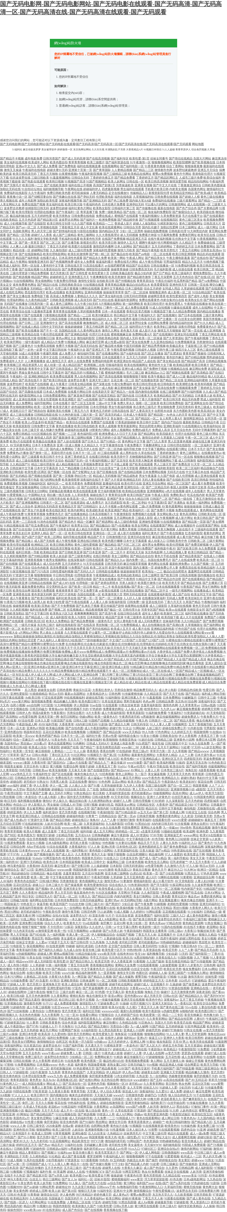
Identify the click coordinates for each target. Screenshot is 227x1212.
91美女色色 (58, 739)
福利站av (130, 1038)
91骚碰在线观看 (171, 831)
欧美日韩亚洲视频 (184, 254)
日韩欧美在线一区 (210, 514)
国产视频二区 (57, 609)
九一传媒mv (171, 827)
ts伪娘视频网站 (26, 953)
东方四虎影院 (114, 502)
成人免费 (176, 1091)
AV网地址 (22, 1114)
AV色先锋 (175, 1179)
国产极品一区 (113, 609)
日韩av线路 (208, 705)
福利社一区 (85, 1179)
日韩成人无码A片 (97, 743)
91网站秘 (139, 728)
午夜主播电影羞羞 (178, 258)
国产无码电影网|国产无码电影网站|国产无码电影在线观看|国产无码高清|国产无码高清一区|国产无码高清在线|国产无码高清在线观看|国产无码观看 (95, 144)
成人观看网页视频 (184, 1137)
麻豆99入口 (175, 869)
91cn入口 (134, 1148)
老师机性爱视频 (177, 904)
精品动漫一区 (22, 250)
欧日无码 (10, 800)
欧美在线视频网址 (136, 365)
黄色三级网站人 (190, 453)
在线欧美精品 (9, 219)
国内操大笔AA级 (140, 200)
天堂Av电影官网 (10, 1053)
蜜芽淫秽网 (94, 1156)
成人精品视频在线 (68, 464)
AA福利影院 (89, 1030)
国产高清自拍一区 (74, 1083)
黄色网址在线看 (158, 563)
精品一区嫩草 (86, 521)
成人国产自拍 (181, 594)
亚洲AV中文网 (122, 1190)
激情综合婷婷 (151, 437)
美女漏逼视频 (157, 774)
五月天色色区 (54, 1168)
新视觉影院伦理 (159, 193)
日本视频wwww (47, 1064)
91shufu (37, 858)
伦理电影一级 (85, 583)
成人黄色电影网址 (198, 915)
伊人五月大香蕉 (199, 862)
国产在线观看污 (215, 288)
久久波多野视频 (202, 885)
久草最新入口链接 (172, 437)
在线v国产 (162, 1183)
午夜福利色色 (92, 204)
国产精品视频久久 (129, 437)
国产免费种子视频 (155, 368)
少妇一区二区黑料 (131, 231)
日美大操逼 (146, 850)
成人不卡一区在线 (72, 1110)
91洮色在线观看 (47, 521)
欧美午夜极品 (157, 376)
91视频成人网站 (74, 342)
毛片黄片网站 (109, 529)
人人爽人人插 (19, 246)
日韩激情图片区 (116, 537)
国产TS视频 (214, 1145)
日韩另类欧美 (202, 1194)
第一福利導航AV (77, 850)
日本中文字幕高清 (46, 468)
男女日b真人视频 (30, 307)
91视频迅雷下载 (161, 311)
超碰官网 (83, 938)
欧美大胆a (134, 781)
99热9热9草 (134, 950)
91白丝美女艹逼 (109, 468)
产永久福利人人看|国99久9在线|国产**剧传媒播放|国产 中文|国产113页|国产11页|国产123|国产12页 (101, 640)
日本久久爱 (42, 720)
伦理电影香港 (83, 575)
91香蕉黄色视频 (155, 166)
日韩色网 (115, 693)
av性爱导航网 (28, 716)
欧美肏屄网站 (13, 342)
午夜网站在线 (74, 189)
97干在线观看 (154, 1156)
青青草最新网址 (127, 426)
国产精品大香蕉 (184, 720)
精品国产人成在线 (144, 361)
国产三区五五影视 (83, 403)
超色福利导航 (80, 407)
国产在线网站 (9, 1049)
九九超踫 (6, 1091)
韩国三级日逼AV (11, 1106)
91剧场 (102, 724)
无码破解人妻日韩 (96, 1145)
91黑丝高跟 (142, 908)
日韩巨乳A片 (43, 896)
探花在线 (60, 1103)
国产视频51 (48, 1152)
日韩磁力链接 (19, 900)
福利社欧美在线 (66, 598)
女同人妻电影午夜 (125, 621)
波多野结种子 (16, 384)
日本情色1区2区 (126, 846)
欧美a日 (88, 908)
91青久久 (85, 896)
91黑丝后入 (192, 873)
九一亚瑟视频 (106, 973)
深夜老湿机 (203, 992)
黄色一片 (108, 1110)
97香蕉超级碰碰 (125, 422)
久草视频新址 (194, 625)
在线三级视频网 (170, 391)
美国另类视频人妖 (215, 319)
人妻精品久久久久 (86, 296)
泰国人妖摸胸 (179, 487)
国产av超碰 (31, 1187)
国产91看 (94, 785)
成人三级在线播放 (22, 414)
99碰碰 (70, 946)
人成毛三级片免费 (191, 177)
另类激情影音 (69, 881)
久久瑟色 (172, 1168)
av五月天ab (144, 812)
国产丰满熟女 (177, 502)
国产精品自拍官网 (180, 1018)
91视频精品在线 (178, 368)
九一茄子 (141, 774)
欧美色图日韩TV (89, 701)
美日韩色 (171, 1083)
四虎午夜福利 (169, 938)
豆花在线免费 (78, 781)
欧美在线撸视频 (75, 732)
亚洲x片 (142, 1038)
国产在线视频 (93, 1210)
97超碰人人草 (16, 984)
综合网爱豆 (191, 1064)
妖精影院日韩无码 (37, 208)
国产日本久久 (90, 441)
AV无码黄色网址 (20, 445)
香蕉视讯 (93, 751)
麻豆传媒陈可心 (134, 1057)
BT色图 (100, 992)
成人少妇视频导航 (16, 223)
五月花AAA (82, 835)
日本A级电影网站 (57, 843)
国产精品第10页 (47, 219)
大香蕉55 (190, 930)
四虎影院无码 (193, 758)
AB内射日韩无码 (86, 724)
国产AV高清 (113, 1171)
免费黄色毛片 (55, 514)
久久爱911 (162, 1091)
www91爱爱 (179, 820)
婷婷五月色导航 (173, 1045)
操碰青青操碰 (120, 269)
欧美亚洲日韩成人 (28, 816)
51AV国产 (124, 1068)
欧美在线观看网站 (111, 227)
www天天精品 (131, 732)
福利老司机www (94, 1148)
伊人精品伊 (113, 1072)
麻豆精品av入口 (155, 372)
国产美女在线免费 (138, 342)
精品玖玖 (151, 808)
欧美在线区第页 (56, 510)
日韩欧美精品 (46, 388)
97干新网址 (201, 804)
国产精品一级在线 (180, 498)
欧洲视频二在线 (94, 365)
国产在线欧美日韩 (178, 479)
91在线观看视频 (147, 965)
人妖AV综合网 (53, 823)
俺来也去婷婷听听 (81, 1095)
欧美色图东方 (26, 835)
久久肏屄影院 (150, 892)
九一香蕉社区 (183, 1003)
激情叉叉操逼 (13, 170)
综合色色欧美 (40, 567)
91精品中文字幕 (146, 579)
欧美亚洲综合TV (101, 1049)
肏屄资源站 (51, 1122)
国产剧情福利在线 (65, 231)
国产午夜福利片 (60, 525)
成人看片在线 (141, 628)
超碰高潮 (213, 1129)
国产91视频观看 (149, 219)
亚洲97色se (112, 900)
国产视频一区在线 (59, 472)
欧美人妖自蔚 (59, 556)
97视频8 (174, 946)
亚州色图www (133, 995)
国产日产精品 (162, 273)
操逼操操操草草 (130, 571)
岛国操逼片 (56, 1198)
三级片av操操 (9, 1034)
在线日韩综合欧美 (129, 613)
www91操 (68, 973)
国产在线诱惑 (123, 319)
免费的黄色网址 (211, 896)
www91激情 (106, 869)
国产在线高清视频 (98, 158)
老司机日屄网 (128, 942)
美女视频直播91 (169, 900)
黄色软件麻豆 (175, 357)
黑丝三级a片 (140, 751)
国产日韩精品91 (87, 506)
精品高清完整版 (60, 548)
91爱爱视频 (171, 1156)
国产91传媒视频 (201, 961)
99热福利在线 (76, 1103)
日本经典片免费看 (114, 204)
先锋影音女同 (196, 609)
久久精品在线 (171, 1175)
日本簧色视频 (135, 862)
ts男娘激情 (148, 716)
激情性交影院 (87, 281)
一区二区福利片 (202, 445)
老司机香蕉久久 (91, 1018)
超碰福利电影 (75, 816)
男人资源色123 (199, 1202)
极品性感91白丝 (113, 1060)
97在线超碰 (123, 751)
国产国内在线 (126, 395)
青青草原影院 (135, 713)
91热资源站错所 (138, 885)
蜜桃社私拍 (77, 995)
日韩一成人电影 (103, 388)
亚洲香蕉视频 (33, 560)
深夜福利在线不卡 (92, 479)
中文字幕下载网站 (154, 449)
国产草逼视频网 (93, 988)
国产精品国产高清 (193, 361)
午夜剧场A (155, 1049)
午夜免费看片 (133, 445)
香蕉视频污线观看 (96, 984)
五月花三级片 (73, 1168)
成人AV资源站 (139, 835)
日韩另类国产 (52, 158)
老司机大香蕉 (79, 843)
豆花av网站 (119, 781)
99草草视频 (17, 808)
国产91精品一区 (110, 441)
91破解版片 (189, 697)
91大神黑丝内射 (197, 231)
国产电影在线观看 (33, 181)
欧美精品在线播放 (134, 491)
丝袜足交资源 (199, 839)
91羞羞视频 (153, 697)
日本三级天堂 (30, 430)
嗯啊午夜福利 (148, 242)
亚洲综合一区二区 (105, 533)
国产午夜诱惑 (126, 579)
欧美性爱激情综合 (96, 885)
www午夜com (50, 1053)
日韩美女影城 (66, 529)
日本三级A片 (168, 1206)
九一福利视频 (56, 934)
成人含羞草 (49, 831)
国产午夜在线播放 (172, 533)
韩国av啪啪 (52, 938)
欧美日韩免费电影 (172, 403)
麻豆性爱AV (62, 865)
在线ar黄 (68, 1125)
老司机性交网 (118, 1145)
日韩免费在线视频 (166, 196)
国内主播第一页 (143, 567)
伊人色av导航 (131, 1072)
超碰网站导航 (40, 250)
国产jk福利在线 (130, 353)
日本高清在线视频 (37, 548)
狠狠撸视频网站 (161, 162)
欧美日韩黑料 (194, 1038)
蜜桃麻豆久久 (217, 919)
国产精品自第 (112, 732)
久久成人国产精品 (215, 391)
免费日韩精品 (22, 433)
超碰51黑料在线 (189, 938)
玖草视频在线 (13, 1003)
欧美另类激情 (117, 277)
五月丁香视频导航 (200, 724)
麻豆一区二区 (85, 992)
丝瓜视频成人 (76, 609)
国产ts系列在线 (180, 1183)
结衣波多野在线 (20, 177)
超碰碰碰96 (195, 820)
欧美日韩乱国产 (204, 518)
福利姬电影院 (172, 1145)
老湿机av (54, 1106)
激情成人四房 (43, 437)
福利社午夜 (93, 735)
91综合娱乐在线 (74, 789)
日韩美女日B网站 (36, 491)
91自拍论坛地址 (32, 189)
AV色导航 (157, 839)
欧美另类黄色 (74, 483)
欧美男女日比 (80, 525)
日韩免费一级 (136, 602)
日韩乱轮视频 (22, 1060)
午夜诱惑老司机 (129, 716)
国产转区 (10, 835)
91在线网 (209, 1057)
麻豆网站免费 (198, 368)
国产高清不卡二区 (52, 628)
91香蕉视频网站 (207, 238)
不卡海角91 (66, 1026)
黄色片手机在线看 (166, 556)
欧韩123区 (6, 778)
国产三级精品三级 (115, 173)
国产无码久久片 (84, 571)
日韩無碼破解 (100, 835)
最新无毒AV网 (25, 915)
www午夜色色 (151, 778)
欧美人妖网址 (117, 181)
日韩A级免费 (100, 797)
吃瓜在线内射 (196, 495)
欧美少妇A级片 (133, 938)
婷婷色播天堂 (102, 1194)
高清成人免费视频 (62, 296)
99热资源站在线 (181, 850)
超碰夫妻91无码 (57, 170)
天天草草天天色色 (179, 774)
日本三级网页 (151, 575)
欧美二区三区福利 (188, 468)
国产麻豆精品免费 (111, 487)
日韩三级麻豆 (169, 1164)
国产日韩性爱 (79, 273)
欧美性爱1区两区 (36, 472)
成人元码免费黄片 (150, 621)
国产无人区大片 (150, 1045)
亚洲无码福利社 (209, 904)
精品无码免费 (191, 399)
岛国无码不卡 (74, 1198)
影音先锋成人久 (192, 1141)
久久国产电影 (166, 475)
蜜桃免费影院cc (203, 273)
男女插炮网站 (44, 281)
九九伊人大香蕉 (133, 785)
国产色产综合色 (186, 208)
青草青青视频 (77, 162)
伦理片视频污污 (140, 1003)
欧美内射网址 (76, 510)
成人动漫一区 (53, 365)
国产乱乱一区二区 (65, 896)
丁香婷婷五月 (145, 177)
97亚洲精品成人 (150, 758)
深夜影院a (81, 927)
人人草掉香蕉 (80, 495)
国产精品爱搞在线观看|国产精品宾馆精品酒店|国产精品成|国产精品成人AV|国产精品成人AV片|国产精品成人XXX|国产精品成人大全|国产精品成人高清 (108, 659)
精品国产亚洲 (114, 617)
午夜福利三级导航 (195, 919)
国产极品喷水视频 (111, 345)
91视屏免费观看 (14, 843)
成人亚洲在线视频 (24, 399)
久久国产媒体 (155, 961)
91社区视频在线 (41, 433)
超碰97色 (115, 728)
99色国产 (10, 1137)
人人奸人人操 (132, 598)
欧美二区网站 (53, 537)
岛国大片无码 (163, 1022)
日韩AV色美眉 (16, 1194)
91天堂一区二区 (201, 464)
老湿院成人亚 (217, 368)
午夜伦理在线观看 (52, 334)
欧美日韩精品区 (198, 552)
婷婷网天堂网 (210, 709)
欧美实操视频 (58, 770)
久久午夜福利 (37, 193)
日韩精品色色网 (25, 778)
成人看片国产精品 (188, 537)
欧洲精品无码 (132, 479)
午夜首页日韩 (215, 858)
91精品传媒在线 (85, 953)
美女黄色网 (20, 1190)
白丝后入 (35, 1179)
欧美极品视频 (55, 728)
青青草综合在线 (20, 311)
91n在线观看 (91, 923)
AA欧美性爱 (21, 877)
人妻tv (61, 797)
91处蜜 (185, 747)
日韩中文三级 (207, 697)
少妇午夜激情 (38, 1072)
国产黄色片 (205, 843)
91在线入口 (111, 858)
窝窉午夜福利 (9, 372)
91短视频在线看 (93, 284)
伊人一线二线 (58, 785)
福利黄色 (81, 1064)
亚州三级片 (66, 808)
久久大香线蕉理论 (108, 235)
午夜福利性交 (42, 774)
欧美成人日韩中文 (93, 862)
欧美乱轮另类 (172, 969)
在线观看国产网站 (162, 525)
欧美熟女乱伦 (194, 300)
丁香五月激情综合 (205, 498)
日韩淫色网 (88, 911)
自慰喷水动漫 (163, 410)
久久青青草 (82, 854)
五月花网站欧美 (124, 518)
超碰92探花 (204, 1137)
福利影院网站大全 (30, 395)
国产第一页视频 (63, 475)
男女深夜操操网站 (27, 487)
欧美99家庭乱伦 (102, 315)
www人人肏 (17, 1125)
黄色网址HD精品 (110, 368)
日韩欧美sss (40, 770)
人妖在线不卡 (185, 529)
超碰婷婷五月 (59, 277)
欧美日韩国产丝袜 (139, 495)
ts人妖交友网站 (211, 747)
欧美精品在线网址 (139, 173)
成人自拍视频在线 (154, 625)
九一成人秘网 (139, 1026)
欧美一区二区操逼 (151, 338)
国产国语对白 (56, 762)
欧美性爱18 (60, 961)
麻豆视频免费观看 (188, 709)
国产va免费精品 (208, 281)
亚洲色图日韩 (62, 1087)
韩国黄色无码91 (92, 858)
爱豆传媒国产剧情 (112, 605)
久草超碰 (116, 877)
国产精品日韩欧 (60, 820)
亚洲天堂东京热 (196, 762)
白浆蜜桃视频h (68, 173)
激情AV (218, 1148)
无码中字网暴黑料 (204, 430)
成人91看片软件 (163, 881)
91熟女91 (43, 781)
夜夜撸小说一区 (17, 196)
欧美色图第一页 (91, 1060)
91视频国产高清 (75, 181)
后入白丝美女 (97, 1133)
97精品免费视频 (38, 273)
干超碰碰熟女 (157, 357)
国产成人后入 (65, 854)
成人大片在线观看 (191, 617)
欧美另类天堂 (171, 583)
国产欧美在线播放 (27, 330)
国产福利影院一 (199, 953)
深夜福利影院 (117, 602)
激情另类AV (196, 976)
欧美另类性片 (169, 250)
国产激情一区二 (39, 453)
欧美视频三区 (13, 365)
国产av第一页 (16, 1164)
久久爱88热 (58, 1034)
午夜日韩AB (188, 946)
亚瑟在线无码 (154, 602)
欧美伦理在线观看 (19, 544)
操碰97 (165, 992)
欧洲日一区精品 (207, 869)
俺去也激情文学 (96, 995)
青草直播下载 (89, 212)
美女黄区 (184, 1160)
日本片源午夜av (205, 755)
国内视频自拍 (206, 575)
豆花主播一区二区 (123, 380)
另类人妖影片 (128, 583)
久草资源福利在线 (126, 850)
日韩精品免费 (165, 701)
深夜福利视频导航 (71, 200)
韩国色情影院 (62, 1206)
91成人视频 (14, 1160)
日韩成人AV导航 (71, 804)
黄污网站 (129, 1183)
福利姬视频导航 (53, 189)
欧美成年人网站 (38, 162)
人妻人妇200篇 (204, 881)
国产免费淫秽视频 (197, 544)
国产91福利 (86, 1122)
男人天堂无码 (63, 892)
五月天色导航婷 (59, 1099)
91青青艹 (91, 816)
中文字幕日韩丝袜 (55, 349)
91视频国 (135, 1125)
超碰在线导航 (95, 697)
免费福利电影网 (102, 361)
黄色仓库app (157, 923)
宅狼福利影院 (114, 365)
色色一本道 (66, 1064)
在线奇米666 (125, 953)
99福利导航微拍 (53, 957)
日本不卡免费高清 (44, 445)
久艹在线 (93, 789)
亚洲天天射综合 (162, 1003)
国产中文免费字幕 (86, 590)
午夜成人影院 (160, 495)
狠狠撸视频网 (135, 1156)
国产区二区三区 (50, 242)
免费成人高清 (161, 430)
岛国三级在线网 (155, 785)
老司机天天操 (135, 552)
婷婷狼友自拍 (168, 1160)
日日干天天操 (128, 433)
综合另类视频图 (37, 839)
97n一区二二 (206, 946)
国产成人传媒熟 (123, 976)
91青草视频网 (61, 1133)
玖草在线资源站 (112, 701)
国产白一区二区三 (179, 785)
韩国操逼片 (11, 904)
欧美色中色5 (154, 999)
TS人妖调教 (104, 911)
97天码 (195, 747)
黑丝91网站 (11, 911)
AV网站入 (136, 770)
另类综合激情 (123, 690)
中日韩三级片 (203, 1152)
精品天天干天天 (148, 843)
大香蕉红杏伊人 (102, 690)
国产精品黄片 (142, 246)
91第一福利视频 (56, 965)
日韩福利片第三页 (123, 208)
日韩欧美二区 (197, 540)
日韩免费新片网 (208, 1190)
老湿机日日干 (19, 410)
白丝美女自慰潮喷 (190, 319)
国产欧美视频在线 (203, 162)
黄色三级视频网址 (191, 223)
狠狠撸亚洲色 (158, 292)
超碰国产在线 (70, 747)
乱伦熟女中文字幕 (184, 238)
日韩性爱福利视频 (62, 571)
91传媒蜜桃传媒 (132, 693)
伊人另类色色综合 (116, 988)
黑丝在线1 (183, 1106)
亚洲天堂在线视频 (133, 999)
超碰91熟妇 (188, 778)
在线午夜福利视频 (160, 238)
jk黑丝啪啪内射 (144, 957)
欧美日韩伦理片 (154, 303)
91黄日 (44, 766)
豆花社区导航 (201, 1083)
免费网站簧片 (103, 1057)
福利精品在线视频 (72, 307)
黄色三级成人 (203, 407)
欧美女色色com (78, 1137)
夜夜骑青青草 (65, 590)
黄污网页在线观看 (146, 1206)
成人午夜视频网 (164, 518)
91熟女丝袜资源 (129, 705)
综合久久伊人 (53, 923)
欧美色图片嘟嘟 (112, 540)
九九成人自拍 (72, 950)
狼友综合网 (17, 973)
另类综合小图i (119, 1026)
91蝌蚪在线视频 (89, 288)
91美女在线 (34, 957)
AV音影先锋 (96, 915)
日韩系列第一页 (38, 303)
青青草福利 (143, 820)
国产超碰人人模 (189, 196)
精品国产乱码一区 (76, 460)
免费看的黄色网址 (168, 816)
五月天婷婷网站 (161, 246)
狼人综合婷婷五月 (180, 1095)
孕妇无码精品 (97, 498)
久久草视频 (179, 751)
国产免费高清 (181, 464)
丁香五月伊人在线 (86, 449)
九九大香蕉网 (50, 1015)
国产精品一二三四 (210, 200)
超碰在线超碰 (214, 1038)
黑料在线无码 (9, 395)
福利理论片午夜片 (141, 326)
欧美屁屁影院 (22, 426)
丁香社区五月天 (59, 755)
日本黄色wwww (29, 850)
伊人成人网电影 (149, 1152)
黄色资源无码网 (41, 594)
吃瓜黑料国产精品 (186, 281)
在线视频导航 (87, 812)
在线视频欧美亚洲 (16, 583)
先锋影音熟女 (128, 739)
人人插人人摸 (62, 758)
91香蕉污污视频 (14, 602)
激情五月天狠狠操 (169, 330)
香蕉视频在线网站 (76, 957)
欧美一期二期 (40, 877)
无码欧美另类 (203, 816)
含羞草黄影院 (72, 873)
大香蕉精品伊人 (97, 693)
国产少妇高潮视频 (171, 873)
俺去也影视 (53, 873)
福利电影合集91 (128, 735)
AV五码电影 (117, 1160)
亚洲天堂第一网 (48, 716)
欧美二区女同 (99, 567)
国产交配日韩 (80, 865)
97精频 (171, 976)
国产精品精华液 (127, 219)
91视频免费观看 (19, 938)
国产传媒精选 (188, 1164)
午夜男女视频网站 (55, 560)
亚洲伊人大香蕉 (173, 1038)
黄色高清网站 (188, 514)
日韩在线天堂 (74, 265)
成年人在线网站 (202, 307)
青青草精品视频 (115, 284)
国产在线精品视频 (130, 472)
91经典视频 (106, 774)
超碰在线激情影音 (112, 1103)
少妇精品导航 (65, 835)
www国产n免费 (136, 1106)
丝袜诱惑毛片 (132, 1133)
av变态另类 (172, 1053)
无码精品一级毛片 (42, 288)
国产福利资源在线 (117, 162)
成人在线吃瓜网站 (12, 292)
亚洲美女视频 (143, 185)
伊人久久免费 (32, 812)
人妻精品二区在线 (35, 976)
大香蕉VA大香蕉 (59, 976)
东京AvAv (49, 1080)
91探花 (162, 946)
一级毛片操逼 (27, 625)
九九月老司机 (39, 1141)
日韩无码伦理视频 (135, 296)
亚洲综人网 (137, 1041)
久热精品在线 (128, 1022)
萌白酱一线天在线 (59, 495)
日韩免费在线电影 (83, 216)
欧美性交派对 (141, 1068)
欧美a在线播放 (55, 292)
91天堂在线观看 (93, 563)
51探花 (68, 927)
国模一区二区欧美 (148, 403)
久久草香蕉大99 (39, 969)
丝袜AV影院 (102, 1179)
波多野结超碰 (59, 208)
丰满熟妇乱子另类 (16, 1156)
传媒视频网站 (217, 766)
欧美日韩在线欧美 (86, 426)
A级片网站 (150, 900)
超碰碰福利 (189, 942)
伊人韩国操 (81, 705)
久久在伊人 (96, 927)
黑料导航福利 (133, 701)
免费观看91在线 (104, 908)
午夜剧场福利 (133, 930)
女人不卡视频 (108, 506)
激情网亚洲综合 (193, 418)
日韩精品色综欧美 (190, 690)
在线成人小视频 (213, 556)
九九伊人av (167, 709)
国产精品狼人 (25, 540)
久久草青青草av (189, 705)
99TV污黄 (97, 1141)
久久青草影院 (9, 770)
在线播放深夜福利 (154, 598)
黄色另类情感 (152, 1175)
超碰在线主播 (201, 441)
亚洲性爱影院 (19, 693)
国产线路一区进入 (16, 1202)
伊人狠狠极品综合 (103, 934)
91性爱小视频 (34, 1122)
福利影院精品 (206, 460)
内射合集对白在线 (172, 300)
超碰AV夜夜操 (131, 1198)
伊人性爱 (56, 888)
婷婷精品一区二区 (127, 831)
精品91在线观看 (178, 1133)
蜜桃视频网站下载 (166, 460)
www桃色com (95, 1087)
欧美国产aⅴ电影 (139, 254)
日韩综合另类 (132, 227)
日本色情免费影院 (66, 900)
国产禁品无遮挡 (29, 999)
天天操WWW (153, 1145)
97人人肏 (94, 846)
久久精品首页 (153, 693)
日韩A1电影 (40, 755)
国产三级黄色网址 (80, 556)
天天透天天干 (94, 1045)
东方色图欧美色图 (185, 410)
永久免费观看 (207, 548)
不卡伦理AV (55, 927)
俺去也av (193, 896)
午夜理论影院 (13, 793)
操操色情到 (14, 1210)
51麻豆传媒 (60, 1118)
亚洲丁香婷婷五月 (76, 456)
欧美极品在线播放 (44, 441)
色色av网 (148, 701)
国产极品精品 (108, 544)
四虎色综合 (188, 1129)
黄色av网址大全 (66, 338)
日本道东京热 (129, 858)
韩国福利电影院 (98, 839)
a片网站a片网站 (29, 632)
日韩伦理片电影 (29, 479)
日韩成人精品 (9, 380)
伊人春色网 (67, 1194)
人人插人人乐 (78, 785)
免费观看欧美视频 (16, 483)
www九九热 (55, 1076)
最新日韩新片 (37, 246)
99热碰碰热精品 (170, 942)
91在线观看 (109, 705)
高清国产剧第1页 (104, 185)
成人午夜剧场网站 (96, 728)
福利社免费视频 (57, 1038)
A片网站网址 (37, 1202)
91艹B (20, 1068)
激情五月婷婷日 (32, 518)
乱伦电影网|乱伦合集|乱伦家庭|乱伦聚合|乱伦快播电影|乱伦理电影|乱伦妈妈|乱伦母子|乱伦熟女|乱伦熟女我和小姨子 (141, 644)
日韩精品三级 (163, 739)
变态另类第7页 (71, 1011)
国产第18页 (69, 1190)
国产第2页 (110, 755)
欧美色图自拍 (59, 162)
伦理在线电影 (9, 323)
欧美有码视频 (203, 384)
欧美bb (31, 758)
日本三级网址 (188, 227)
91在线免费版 (57, 1202)
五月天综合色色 (181, 430)
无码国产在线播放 (16, 303)
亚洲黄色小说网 (184, 739)
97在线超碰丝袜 (32, 823)
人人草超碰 (36, 965)
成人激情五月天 (56, 361)
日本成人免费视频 (55, 391)
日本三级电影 (134, 288)
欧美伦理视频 (175, 544)
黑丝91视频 (180, 908)
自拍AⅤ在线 (60, 915)
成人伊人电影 (168, 690)
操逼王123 (155, 1038)
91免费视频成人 (130, 625)
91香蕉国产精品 (190, 586)
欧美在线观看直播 (85, 491)
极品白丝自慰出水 (138, 284)
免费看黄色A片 (207, 326)
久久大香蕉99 (28, 892)
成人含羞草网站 (191, 1057)
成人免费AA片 (135, 1018)
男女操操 (53, 804)
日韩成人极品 (211, 506)
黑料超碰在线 (215, 357)
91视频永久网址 (198, 973)
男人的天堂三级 (41, 231)
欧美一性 (126, 919)
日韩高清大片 (212, 223)
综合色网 (214, 812)
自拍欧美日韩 (105, 281)
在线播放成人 (203, 590)
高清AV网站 (180, 793)
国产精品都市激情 (139, 277)
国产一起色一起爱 (30, 349)
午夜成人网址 (135, 258)
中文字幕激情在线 (111, 445)
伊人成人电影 (47, 797)
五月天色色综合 (183, 277)
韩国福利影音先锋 (85, 869)
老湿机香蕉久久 (171, 1099)
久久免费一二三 (104, 1118)
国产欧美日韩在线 (55, 380)
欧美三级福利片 (182, 273)
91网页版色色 (52, 858)
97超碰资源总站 (14, 1022)
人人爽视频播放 (35, 361)
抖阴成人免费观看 (194, 1145)
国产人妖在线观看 (69, 441)
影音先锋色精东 (10, 1076)
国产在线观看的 (213, 216)
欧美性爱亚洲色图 (156, 1114)
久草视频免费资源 (92, 464)
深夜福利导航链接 (31, 908)
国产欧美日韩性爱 (145, 919)
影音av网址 (115, 995)
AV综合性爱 (25, 720)
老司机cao (135, 1083)
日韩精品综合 (108, 816)
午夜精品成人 (112, 778)
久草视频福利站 (143, 196)
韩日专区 (28, 896)
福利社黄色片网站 (80, 208)
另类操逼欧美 (125, 185)
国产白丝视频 (50, 307)
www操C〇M (129, 747)
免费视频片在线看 (144, 514)
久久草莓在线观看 (76, 632)
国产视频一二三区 (65, 433)
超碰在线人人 (122, 1049)
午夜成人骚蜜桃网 (172, 892)
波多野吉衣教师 (14, 208)
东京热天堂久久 (162, 1194)
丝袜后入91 (150, 1087)
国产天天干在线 (173, 693)
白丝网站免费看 (158, 323)
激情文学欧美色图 (46, 238)
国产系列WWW (214, 995)
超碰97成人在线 (215, 1053)
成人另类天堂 (153, 995)
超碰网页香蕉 (157, 296)
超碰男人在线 (111, 1168)
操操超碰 (117, 1175)
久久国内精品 (206, 1118)
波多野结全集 (138, 323)
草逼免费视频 (212, 758)
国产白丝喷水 (90, 487)
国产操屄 (150, 762)
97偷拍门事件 (200, 1106)
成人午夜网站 (19, 261)
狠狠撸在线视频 (204, 456)
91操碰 (124, 1003)
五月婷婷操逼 (174, 1026)
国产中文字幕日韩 (37, 613)
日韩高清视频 (188, 575)
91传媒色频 (188, 1125)
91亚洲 (201, 1129)
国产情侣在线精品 (181, 158)
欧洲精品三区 (40, 544)
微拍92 (47, 800)
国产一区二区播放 (111, 598)
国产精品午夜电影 (148, 250)
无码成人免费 (175, 598)
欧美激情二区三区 (172, 613)
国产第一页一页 (87, 598)
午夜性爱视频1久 (164, 1190)
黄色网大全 (210, 1187)
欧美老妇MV (188, 781)
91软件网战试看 (195, 1026)
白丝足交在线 (140, 969)
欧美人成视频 (108, 426)
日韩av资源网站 (65, 1049)
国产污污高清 (40, 571)
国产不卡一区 (49, 330)
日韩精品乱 (37, 873)
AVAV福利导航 (48, 724)
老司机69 (29, 781)
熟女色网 (185, 1083)
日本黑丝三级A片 (172, 770)
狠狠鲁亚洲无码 (38, 261)
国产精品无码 (74, 372)
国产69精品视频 (195, 357)
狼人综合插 (92, 1110)
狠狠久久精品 (208, 934)
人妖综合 (78, 1129)
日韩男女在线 (51, 827)
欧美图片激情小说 (149, 583)
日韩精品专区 (146, 804)
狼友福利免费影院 (160, 212)
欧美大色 (111, 1137)
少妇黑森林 (218, 1049)
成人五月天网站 (103, 831)
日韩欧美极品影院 (122, 273)
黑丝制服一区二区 (108, 625)
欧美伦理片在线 (131, 483)
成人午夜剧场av (14, 1026)
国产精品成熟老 (127, 475)
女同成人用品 (171, 288)
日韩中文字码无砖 (52, 326)
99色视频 (108, 843)
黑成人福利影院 (210, 399)
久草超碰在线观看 (193, 288)
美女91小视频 (35, 843)
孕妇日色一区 (83, 475)
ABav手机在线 (36, 846)
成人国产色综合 (154, 1168)
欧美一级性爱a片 (129, 1137)
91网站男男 (46, 1187)
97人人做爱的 (174, 854)
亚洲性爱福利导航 (59, 988)
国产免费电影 (67, 166)
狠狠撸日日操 (89, 827)
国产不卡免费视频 (63, 605)
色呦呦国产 (90, 888)
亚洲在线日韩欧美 (89, 540)
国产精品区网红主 (166, 177)
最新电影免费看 (75, 628)
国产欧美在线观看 (141, 464)
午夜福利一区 (19, 376)
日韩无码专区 (140, 724)
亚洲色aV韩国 (36, 728)
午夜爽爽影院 (99, 277)
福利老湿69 (50, 812)
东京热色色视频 (29, 1015)
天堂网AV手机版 (129, 892)
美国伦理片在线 (61, 453)
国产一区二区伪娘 (111, 449)
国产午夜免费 (144, 904)
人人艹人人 (216, 785)
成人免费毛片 (95, 502)
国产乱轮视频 (202, 850)
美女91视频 (208, 938)
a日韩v (107, 1018)
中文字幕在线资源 (62, 877)
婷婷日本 (57, 1060)
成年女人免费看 (84, 261)
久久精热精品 (38, 1156)
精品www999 (24, 961)
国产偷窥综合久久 (184, 212)
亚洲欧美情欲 (69, 980)
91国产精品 (156, 1026)
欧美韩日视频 (55, 181)
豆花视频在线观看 (174, 911)
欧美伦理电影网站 (55, 254)
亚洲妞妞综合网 (203, 877)
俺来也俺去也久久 (86, 774)
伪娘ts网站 (86, 716)
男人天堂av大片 (142, 789)
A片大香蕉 (93, 713)
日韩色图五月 (214, 774)
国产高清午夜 (108, 613)
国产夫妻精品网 (208, 208)
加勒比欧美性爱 (47, 200)
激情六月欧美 (126, 250)
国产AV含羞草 (38, 980)
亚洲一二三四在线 (24, 521)
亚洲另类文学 (72, 888)
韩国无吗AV (56, 839)
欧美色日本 (50, 862)
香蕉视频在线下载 (115, 1210)
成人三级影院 (158, 605)
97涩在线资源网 (52, 697)
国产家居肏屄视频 (79, 395)
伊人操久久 (60, 800)
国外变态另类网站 (79, 797)
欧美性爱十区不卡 (114, 950)
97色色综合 (123, 789)
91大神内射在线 (69, 414)
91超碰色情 (17, 1007)
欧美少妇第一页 (137, 923)
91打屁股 (47, 705)
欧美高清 (44, 1034)
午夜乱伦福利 (164, 281)
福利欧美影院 (166, 468)
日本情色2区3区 (35, 1038)
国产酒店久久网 (119, 724)
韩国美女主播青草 (155, 930)
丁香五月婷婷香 (14, 548)
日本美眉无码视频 (44, 529)
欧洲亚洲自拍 (123, 361)
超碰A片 (188, 1091)
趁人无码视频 (129, 235)
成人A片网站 (124, 1114)
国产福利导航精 (196, 766)
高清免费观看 (59, 567)
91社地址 (74, 969)
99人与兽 (148, 732)
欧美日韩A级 (18, 747)
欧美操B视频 (125, 908)
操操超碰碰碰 (74, 326)
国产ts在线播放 (19, 288)
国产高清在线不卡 (30, 380)
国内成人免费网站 (62, 449)
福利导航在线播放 (197, 613)
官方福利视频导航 (110, 491)
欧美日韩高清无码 (24, 173)
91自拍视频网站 (23, 281)
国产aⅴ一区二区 (26, 227)
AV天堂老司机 (120, 797)
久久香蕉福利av (94, 1198)
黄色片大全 (98, 854)
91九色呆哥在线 (23, 930)
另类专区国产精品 (153, 609)
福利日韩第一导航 (27, 552)
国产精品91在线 (47, 284)
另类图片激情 (98, 1007)
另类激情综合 (205, 342)
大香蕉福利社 (78, 846)
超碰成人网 (44, 953)
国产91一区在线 (182, 456)
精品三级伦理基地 (43, 464)
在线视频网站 (110, 166)
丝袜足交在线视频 (176, 1171)
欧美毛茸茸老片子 (107, 1152)
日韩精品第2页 (147, 529)
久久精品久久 (90, 445)
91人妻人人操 (94, 1038)
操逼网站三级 (116, 862)
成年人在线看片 (195, 491)
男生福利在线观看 (132, 189)
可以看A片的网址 (156, 204)
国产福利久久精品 (50, 950)
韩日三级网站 (51, 1179)
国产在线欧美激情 (56, 185)
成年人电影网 (27, 200)
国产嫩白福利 (65, 388)
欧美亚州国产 (59, 904)
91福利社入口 (188, 843)
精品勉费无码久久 (145, 690)
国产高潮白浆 (175, 625)
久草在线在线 (147, 453)
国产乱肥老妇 (173, 353)
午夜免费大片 (209, 716)
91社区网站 (78, 755)
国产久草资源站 (173, 338)
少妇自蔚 (172, 953)
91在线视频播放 (170, 521)
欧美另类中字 (120, 456)
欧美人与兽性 (77, 617)
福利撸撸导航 (155, 953)
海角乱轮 (191, 770)
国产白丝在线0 (22, 529)
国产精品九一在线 (123, 391)
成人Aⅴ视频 (145, 1202)
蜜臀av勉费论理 (140, 1194)
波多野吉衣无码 (186, 1190)
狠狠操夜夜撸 (194, 166)
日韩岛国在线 (120, 410)
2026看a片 (39, 743)
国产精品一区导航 (19, 235)
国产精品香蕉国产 (191, 556)
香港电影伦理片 (202, 173)
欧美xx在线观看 (176, 609)
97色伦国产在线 (185, 628)
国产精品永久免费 (95, 258)
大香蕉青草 (66, 724)
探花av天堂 (82, 808)
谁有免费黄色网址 (24, 284)
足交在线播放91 (118, 193)
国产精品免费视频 (82, 621)
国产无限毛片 (13, 185)
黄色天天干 (159, 869)
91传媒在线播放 (197, 1103)
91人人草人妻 (175, 1034)
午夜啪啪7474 (95, 1171)
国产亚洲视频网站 (27, 502)
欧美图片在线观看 (80, 246)
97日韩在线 (139, 1049)
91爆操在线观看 (181, 307)
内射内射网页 (123, 896)
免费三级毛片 (34, 1057)
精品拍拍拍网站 (198, 181)
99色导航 (25, 770)
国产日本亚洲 (92, 552)
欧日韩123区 (67, 999)
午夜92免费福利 (121, 384)
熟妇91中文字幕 (207, 778)
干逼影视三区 (194, 345)
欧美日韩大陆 (74, 204)
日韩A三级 (80, 720)
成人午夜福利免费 (12, 514)
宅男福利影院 (172, 261)
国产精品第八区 (201, 1122)
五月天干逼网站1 (168, 747)
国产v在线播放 (121, 525)
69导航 (129, 823)
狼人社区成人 (217, 376)
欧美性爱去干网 (194, 854)
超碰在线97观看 (214, 1045)
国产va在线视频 (87, 399)
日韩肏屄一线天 (122, 1099)
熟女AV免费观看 (152, 1171)
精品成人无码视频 (105, 475)
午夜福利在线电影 (34, 170)
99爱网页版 (84, 1106)
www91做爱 (134, 762)
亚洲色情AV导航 (24, 1129)
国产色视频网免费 (62, 261)
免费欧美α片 (178, 495)
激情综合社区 (49, 1194)
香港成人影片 (123, 223)
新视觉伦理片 (89, 242)
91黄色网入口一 (10, 1083)
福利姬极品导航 (14, 957)
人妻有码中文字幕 (52, 265)
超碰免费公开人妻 (166, 567)
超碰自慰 (16, 781)
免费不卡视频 (65, 345)
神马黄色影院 (16, 865)
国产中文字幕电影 (16, 368)
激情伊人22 (167, 1106)
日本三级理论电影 (80, 579)
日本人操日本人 (136, 1129)
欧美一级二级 (73, 823)
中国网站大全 (37, 495)
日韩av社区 (170, 995)
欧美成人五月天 (121, 628)
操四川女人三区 (185, 349)
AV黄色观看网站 (172, 506)
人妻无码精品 (99, 193)
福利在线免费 (39, 609)
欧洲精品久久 (170, 778)
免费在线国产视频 (33, 204)
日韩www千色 (106, 1187)
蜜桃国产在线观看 (126, 216)
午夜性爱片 (20, 969)
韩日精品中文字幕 (125, 315)
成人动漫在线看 (182, 269)
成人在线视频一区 (199, 204)
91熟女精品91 (82, 793)
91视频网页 (179, 724)
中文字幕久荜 (115, 992)
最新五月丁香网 (215, 820)
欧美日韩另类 (172, 399)
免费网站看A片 (142, 334)
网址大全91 (163, 1137)
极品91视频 (32, 1110)
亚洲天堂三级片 (99, 380)
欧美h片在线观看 (21, 441)
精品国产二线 (83, 388)
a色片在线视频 (174, 491)
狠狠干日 (52, 992)
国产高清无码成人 (111, 414)
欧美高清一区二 (77, 498)
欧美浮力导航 (51, 973)
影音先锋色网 (69, 1122)
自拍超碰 (13, 1030)
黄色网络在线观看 (212, 510)
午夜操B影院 (105, 812)
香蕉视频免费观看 (137, 1060)
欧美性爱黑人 (174, 303)
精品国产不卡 (96, 537)
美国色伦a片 (21, 1118)
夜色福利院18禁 (87, 433)
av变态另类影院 (213, 1030)
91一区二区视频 (169, 888)
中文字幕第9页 (157, 502)
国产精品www (120, 770)
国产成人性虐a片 (15, 820)
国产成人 (145, 858)
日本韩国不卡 (21, 1133)
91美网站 (124, 755)
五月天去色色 (31, 1053)
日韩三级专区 (36, 1125)
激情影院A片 (87, 1003)
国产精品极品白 (100, 525)
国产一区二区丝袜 (136, 292)
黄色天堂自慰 (201, 605)
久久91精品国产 (191, 621)
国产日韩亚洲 (163, 456)
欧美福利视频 (166, 762)
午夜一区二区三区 (197, 437)
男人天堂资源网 (195, 1034)
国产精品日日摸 (102, 896)
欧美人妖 (54, 1190)
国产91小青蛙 (26, 1137)
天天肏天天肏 (77, 770)
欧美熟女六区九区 (62, 613)
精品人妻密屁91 (29, 1152)
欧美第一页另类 (29, 357)
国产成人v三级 (176, 376)
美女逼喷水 (68, 938)
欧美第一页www (23, 735)
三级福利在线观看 (206, 529)
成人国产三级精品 (65, 235)
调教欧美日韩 (148, 468)
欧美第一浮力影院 (81, 1041)
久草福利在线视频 (180, 605)
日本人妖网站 (123, 246)
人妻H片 (199, 1018)
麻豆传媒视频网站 (168, 716)
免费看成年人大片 (12, 361)
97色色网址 (162, 732)
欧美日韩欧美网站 (62, 544)
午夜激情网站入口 (151, 1187)
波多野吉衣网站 (69, 219)
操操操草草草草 (113, 292)
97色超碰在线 (200, 1183)
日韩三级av (175, 930)
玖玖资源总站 (32, 1045)
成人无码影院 (43, 961)
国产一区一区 (59, 533)
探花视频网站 (35, 946)
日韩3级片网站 (49, 881)
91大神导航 (17, 758)
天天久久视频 (133, 888)
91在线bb (215, 732)
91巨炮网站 (43, 915)
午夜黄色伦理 (133, 1175)
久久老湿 (187, 816)
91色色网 (104, 781)
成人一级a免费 (199, 1133)
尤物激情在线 (206, 808)
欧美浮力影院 (214, 793)
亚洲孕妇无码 (135, 204)
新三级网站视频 (81, 437)
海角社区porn (216, 1034)
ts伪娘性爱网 (169, 1011)
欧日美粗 (99, 793)
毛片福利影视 (163, 269)
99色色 (103, 1160)
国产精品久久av (115, 560)
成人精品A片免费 (52, 342)
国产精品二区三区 (117, 326)
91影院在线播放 (87, 231)
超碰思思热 (153, 1030)
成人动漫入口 (157, 540)
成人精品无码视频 (87, 529)
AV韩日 (54, 980)
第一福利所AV (9, 862)
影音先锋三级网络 (117, 873)
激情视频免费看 (41, 701)
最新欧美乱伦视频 (59, 410)
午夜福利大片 (147, 315)
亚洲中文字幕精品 (113, 288)
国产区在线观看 (62, 774)
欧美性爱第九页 (103, 1034)
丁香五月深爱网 (161, 277)
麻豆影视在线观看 (164, 537)
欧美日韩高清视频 (157, 181)
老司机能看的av (141, 793)
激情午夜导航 (71, 911)
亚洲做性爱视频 (149, 521)
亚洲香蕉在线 (22, 594)
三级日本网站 (93, 307)
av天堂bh (19, 789)
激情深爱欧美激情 (24, 388)
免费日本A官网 (206, 739)
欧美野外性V (21, 1087)
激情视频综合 (142, 1190)
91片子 (109, 915)
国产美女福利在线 (111, 296)
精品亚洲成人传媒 (171, 1064)
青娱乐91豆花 (82, 690)
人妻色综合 (36, 1011)
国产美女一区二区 (143, 586)
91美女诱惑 (25, 1183)
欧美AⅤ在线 (117, 1007)
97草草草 (13, 755)
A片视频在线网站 (110, 303)
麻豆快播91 (110, 1022)
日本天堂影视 (129, 468)
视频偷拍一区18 (117, 1083)
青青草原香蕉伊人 (140, 1122)
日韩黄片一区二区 (52, 502)
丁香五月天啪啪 (47, 173)
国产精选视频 (22, 277)
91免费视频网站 (25, 1064)
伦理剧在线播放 (44, 212)
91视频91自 (44, 1206)
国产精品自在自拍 (142, 556)
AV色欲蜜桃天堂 (83, 1068)
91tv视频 (152, 1064)
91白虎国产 (143, 743)
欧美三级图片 (96, 162)
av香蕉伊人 (42, 739)
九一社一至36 (69, 1015)
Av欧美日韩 (32, 697)
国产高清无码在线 (86, 345)
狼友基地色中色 (84, 892)
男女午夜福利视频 (120, 407)
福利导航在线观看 (75, 537)
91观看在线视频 (174, 1198)
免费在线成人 (105, 216)
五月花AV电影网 (93, 873)
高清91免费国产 (143, 548)
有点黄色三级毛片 (145, 407)
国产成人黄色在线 (198, 1198)
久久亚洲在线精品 (162, 342)
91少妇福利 (195, 911)
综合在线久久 (118, 885)
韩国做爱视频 (97, 1064)
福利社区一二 (56, 483)
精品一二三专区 (172, 1015)
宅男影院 (210, 728)
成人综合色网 (52, 563)
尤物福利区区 (37, 483)
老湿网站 (212, 927)
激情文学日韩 (126, 973)
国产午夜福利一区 (68, 212)
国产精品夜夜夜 (106, 1068)
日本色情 (101, 946)
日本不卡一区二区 (84, 453)
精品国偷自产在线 (212, 468)
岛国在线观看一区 (89, 594)
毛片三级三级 (135, 372)
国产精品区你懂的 (31, 1168)
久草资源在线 (152, 950)
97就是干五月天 (58, 942)
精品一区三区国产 (179, 483)
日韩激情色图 (134, 1095)
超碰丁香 (26, 785)
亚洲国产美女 (116, 498)
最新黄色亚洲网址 (143, 755)
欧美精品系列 (19, 1198)
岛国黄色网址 (197, 189)
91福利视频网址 (100, 1099)
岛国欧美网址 (22, 231)
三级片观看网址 (187, 200)
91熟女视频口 (214, 923)
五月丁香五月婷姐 (191, 999)
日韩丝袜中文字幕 (22, 468)
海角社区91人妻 (37, 1099)
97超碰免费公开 (108, 1003)
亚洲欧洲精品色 (38, 376)
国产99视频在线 (125, 281)
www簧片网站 (21, 701)
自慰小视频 (17, 705)
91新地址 (95, 843)
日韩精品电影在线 (46, 414)
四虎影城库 (211, 800)
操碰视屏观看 (22, 605)
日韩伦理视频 (141, 800)
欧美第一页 (150, 873)
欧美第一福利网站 (198, 502)
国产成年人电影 (198, 296)
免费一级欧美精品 (111, 212)
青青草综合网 (117, 495)
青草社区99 (179, 896)
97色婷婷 (96, 709)
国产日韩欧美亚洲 (71, 552)
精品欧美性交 (81, 1141)
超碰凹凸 (151, 1095)
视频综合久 (138, 797)
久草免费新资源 (170, 216)
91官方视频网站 (77, 930)
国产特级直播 (185, 1068)
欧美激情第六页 (112, 594)
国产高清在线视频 (111, 376)
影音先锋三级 (91, 950)
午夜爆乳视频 (49, 353)
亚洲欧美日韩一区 (30, 319)
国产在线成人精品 (27, 326)
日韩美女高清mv (211, 250)
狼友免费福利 (191, 969)
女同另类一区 (214, 418)
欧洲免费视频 (108, 219)
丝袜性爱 (211, 976)
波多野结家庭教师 (185, 170)
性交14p (140, 953)
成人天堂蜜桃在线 (12, 1057)
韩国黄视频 (200, 785)
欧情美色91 (151, 709)
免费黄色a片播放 (18, 453)
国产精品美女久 (155, 258)
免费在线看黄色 (149, 300)
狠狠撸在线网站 (154, 1034)
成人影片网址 (184, 518)
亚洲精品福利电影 (163, 628)
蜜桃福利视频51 (115, 372)
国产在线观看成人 (30, 563)
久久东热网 (26, 1049)
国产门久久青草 (156, 441)
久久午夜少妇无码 (86, 303)
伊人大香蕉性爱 (115, 1087)
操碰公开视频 (194, 1060)
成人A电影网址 (108, 919)
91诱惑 (162, 1095)
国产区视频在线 (107, 472)
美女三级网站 (120, 556)
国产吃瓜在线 (194, 892)
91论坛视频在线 (65, 1114)
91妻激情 (126, 881)
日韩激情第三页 (76, 839)
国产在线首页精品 (104, 395)
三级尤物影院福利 (55, 518)
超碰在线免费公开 (174, 728)
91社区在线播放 (106, 892)
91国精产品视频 (98, 720)
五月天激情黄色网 (183, 992)
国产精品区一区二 (147, 418)
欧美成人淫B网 (41, 1133)
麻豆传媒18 (118, 762)
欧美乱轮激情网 (78, 254)
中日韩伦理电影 (63, 575)
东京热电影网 (154, 552)
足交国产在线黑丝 (120, 946)
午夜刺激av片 (45, 919)
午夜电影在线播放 (196, 303)
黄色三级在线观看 (209, 349)
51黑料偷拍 (53, 1011)
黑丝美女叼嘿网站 (23, 1041)
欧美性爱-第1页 (139, 158)
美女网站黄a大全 (168, 514)
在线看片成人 (49, 258)
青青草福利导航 (26, 950)
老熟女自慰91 (200, 823)
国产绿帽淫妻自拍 (40, 196)
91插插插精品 (38, 693)
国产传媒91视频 (100, 1164)
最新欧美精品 (191, 422)
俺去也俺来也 (205, 720)
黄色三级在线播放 (212, 196)
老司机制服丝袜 (60, 1068)
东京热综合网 (110, 1080)
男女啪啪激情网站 (22, 407)
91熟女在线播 (193, 1030)
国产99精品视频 (38, 556)
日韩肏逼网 (87, 980)
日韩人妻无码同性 (145, 946)
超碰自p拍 (25, 988)
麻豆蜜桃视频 (123, 388)
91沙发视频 (182, 823)
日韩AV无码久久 (51, 487)
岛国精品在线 (68, 330)
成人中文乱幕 (89, 227)
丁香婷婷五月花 (183, 246)
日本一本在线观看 (114, 311)
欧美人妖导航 (43, 1183)
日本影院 (116, 865)
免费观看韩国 (93, 483)
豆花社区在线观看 (118, 969)
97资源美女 (72, 1160)
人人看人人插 (99, 602)
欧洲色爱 (202, 831)
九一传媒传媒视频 (108, 999)
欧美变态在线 (183, 1022)
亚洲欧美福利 (172, 426)
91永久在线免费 (199, 743)
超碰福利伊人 (92, 189)
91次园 (182, 976)
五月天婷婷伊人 (72, 563)
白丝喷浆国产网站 (208, 525)
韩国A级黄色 (40, 713)
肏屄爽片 (106, 923)
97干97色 (13, 854)
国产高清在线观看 (71, 323)
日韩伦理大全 (131, 609)
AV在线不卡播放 (194, 927)
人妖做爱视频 (168, 965)
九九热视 (112, 942)
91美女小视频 (149, 735)
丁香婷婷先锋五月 (102, 177)
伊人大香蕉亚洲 (121, 961)
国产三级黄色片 (23, 345)
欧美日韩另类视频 (89, 357)
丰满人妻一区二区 (78, 934)
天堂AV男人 (180, 1041)
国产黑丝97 (112, 904)
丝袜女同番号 (159, 158)
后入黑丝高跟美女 (110, 1030)
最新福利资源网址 (126, 300)
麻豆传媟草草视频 (135, 563)
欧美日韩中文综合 (52, 460)
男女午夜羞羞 (148, 475)
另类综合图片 (76, 713)
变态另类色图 (68, 812)
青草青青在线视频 (65, 311)
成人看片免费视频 (203, 483)
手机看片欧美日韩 (157, 189)
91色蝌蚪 (79, 743)
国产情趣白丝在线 (65, 196)
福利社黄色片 (151, 533)
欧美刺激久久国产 (84, 1206)
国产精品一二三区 (79, 315)
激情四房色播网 (103, 246)
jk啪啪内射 (187, 1011)
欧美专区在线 (206, 235)
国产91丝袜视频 (17, 1011)
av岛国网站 (117, 1106)
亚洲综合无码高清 (46, 506)
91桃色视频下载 (213, 261)
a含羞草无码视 (150, 831)
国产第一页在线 (192, 330)
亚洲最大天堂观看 (172, 1072)
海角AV (94, 820)
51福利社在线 (73, 1145)
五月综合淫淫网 (10, 823)
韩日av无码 (56, 693)
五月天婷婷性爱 (41, 216)
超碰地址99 (63, 1187)
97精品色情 (173, 923)
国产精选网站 (105, 521)
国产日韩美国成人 (62, 368)
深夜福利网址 (13, 1045)
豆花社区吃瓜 (22, 885)
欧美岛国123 (123, 869)
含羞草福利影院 (151, 705)
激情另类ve (111, 881)
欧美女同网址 (140, 525)
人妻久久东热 (169, 843)
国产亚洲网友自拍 (197, 403)
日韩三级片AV (94, 904)
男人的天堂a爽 (212, 1156)
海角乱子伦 (151, 992)
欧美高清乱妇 (206, 410)
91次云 (127, 728)
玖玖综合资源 (124, 915)
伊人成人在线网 (153, 1053)
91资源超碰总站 (194, 713)
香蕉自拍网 (107, 751)
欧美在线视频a (121, 586)
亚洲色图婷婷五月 (150, 846)
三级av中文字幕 (106, 403)
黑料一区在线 (30, 265)
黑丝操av (26, 743)
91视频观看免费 (186, 388)
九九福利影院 (114, 823)
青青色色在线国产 (26, 881)
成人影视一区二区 (179, 292)
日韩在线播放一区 (162, 265)
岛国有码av (11, 743)
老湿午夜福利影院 (120, 567)
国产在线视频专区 (36, 498)
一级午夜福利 (31, 342)
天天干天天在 (50, 1110)
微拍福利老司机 (115, 1141)
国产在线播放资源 (147, 380)
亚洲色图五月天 (78, 277)
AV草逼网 (59, 1171)
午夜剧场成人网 (26, 724)
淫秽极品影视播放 (61, 491)
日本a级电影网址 (195, 1179)
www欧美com (32, 1210)
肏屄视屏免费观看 (101, 1076)
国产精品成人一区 (37, 617)
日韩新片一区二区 (161, 720)
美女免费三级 (206, 1125)
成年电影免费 (33, 158)
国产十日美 (58, 1137)
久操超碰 (175, 984)
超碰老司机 (82, 1125)
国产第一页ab (127, 816)
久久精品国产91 (20, 464)
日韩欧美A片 (45, 778)
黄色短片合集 (119, 1125)
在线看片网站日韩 (79, 391)
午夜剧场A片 (169, 781)
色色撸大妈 (210, 1015)
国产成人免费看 (47, 166)
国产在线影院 (37, 223)
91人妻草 (32, 1022)
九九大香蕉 (216, 1103)
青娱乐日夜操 (141, 869)
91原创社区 (161, 789)
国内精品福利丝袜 (181, 323)
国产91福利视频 (191, 391)
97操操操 (79, 1087)
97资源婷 (140, 1110)
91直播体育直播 (41, 311)
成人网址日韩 (170, 1118)
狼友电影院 (164, 1041)
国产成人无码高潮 (73, 158)
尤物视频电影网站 (141, 456)
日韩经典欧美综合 (71, 284)
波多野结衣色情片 (170, 919)
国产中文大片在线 (165, 185)
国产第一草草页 (29, 242)
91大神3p (190, 869)
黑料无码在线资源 (135, 594)
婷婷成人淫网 (38, 1190)
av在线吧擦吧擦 (115, 265)
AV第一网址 (218, 1106)
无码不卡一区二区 (37, 1068)
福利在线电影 (123, 196)
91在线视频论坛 (192, 426)
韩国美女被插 (13, 766)
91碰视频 (160, 904)
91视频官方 (94, 755)
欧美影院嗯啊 (182, 162)
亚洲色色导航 (96, 1083)
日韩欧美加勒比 (14, 613)
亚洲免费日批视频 (22, 888)
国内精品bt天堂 (109, 231)
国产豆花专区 (120, 460)
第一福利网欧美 (132, 303)
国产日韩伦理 (79, 942)
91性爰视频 (117, 1129)
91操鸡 (180, 762)
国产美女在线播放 (105, 579)
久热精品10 (114, 1133)
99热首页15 (28, 904)
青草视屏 (198, 774)
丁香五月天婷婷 (57, 246)
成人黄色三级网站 (62, 303)
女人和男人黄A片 (171, 418)
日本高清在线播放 (132, 590)
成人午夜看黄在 (20, 598)
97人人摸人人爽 (58, 1164)
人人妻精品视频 (121, 170)
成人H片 (151, 877)
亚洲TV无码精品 (31, 862)
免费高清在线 (188, 567)
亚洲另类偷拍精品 (137, 1103)
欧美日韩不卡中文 (52, 456)
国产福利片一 (89, 219)
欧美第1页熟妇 (40, 605)
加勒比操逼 (107, 789)
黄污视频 (56, 766)
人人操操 (209, 1206)
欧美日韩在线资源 (80, 533)
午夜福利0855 (32, 827)
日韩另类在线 (57, 498)
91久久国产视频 (81, 223)
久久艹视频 (201, 957)
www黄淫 (136, 1179)
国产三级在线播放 (12, 1038)
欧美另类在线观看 (202, 1041)
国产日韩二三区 (29, 323)
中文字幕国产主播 (35, 793)
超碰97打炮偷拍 (172, 1030)
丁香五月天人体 (145, 934)
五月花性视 (172, 1057)
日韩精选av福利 (56, 1148)
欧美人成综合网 (72, 984)
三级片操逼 (7, 1145)
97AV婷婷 (158, 800)
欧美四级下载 (170, 617)
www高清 (187, 1152)
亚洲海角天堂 (51, 984)
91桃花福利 (68, 1106)
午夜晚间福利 (210, 602)
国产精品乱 (192, 693)
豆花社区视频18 (53, 732)
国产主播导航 (71, 242)
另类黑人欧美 (59, 781)
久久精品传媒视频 (122, 720)
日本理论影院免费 (34, 1076)
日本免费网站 (172, 697)
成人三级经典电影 (126, 521)
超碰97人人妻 (133, 1053)
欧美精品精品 (163, 395)
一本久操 (75, 919)
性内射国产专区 (191, 888)
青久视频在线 (9, 200)
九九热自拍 (214, 1179)
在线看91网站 (88, 1015)
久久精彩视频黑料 (16, 556)
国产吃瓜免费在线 (37, 525)
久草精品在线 (9, 988)
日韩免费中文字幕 (43, 426)
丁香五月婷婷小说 (105, 437)
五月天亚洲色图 (133, 877)
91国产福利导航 (73, 1045)
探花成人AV (130, 1091)
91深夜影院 (14, 827)
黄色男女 (35, 1080)
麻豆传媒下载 (210, 537)
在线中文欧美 (198, 487)
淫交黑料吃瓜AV (57, 586)
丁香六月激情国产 (151, 399)
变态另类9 (217, 1072)
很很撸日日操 (46, 338)
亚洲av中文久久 (26, 166)
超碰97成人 (141, 984)
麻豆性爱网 (203, 1091)
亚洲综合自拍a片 (168, 1148)
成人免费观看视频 (66, 1003)
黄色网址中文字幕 (134, 441)
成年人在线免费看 (79, 361)
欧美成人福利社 (10, 265)
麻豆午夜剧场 (120, 835)
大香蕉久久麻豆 (131, 1168)
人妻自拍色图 (207, 1007)
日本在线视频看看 (168, 586)
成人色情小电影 (17, 965)
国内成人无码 (129, 338)
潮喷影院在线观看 (98, 269)
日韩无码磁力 (38, 709)
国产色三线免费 (118, 200)
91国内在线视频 (171, 927)
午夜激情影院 (123, 514)
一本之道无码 (16, 449)
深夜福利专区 (207, 701)
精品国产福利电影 (27, 258)
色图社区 (142, 973)
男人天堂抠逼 (19, 934)
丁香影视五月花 (69, 227)
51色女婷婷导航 (124, 1076)
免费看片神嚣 (148, 235)
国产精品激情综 (38, 579)
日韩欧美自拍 (168, 735)
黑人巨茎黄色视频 (180, 441)
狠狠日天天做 (87, 1190)
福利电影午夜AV (165, 548)
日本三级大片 (54, 885)
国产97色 (32, 1026)
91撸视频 (16, 1171)
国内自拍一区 (71, 487)
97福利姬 (206, 1148)
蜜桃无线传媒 (192, 1187)
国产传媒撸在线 (146, 208)
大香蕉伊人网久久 (201, 908)
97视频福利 (31, 1171)
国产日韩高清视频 (55, 319)
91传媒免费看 (19, 980)
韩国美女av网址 (125, 804)
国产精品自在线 (191, 583)
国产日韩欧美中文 (98, 418)
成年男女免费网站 (154, 544)
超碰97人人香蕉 (41, 235)
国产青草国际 (102, 170)
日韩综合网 (17, 846)
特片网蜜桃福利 (167, 242)
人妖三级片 (153, 728)
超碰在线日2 (80, 820)
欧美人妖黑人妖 (35, 602)
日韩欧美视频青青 (130, 980)
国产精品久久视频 (100, 976)
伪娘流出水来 (135, 1160)
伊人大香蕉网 (187, 735)
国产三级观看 (30, 456)
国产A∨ (26, 755)
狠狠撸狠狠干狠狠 (135, 376)
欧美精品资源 (49, 552)
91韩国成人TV (125, 1118)
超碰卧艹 (159, 1122)
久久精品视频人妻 (175, 552)
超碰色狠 (51, 808)
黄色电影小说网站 (101, 850)
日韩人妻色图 (161, 896)
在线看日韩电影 (99, 456)
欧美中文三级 (30, 628)
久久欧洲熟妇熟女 (100, 800)
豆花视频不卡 (166, 934)
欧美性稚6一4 (130, 758)
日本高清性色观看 (71, 258)
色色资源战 (150, 1141)
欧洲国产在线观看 (12, 621)
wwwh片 (118, 1095)
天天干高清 (150, 888)
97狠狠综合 (106, 1015)
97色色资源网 (210, 873)
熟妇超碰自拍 (20, 873)
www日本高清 (9, 1168)
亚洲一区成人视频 (68, 445)
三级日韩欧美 (40, 177)
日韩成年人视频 (145, 349)
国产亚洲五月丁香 (98, 349)
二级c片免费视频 (150, 506)
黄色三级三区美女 (191, 219)
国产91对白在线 (103, 300)
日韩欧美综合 (58, 418)
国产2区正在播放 (152, 353)
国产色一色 (89, 919)
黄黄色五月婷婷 (100, 410)
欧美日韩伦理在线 (145, 384)
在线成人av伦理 (116, 1148)
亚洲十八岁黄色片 (159, 797)
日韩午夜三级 (166, 349)
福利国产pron (145, 1183)
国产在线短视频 (29, 269)
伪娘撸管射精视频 (180, 1076)
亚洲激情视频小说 (182, 789)
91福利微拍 (112, 697)
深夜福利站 (146, 1091)
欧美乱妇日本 (22, 533)
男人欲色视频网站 (86, 376)
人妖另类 (153, 1106)
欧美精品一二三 (103, 223)
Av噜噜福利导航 (127, 1187)
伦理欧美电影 (105, 196)
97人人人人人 (20, 1095)
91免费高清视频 (44, 345)
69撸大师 (153, 1099)
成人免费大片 (68, 353)
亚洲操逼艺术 (173, 835)
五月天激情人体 (174, 1060)
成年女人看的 (151, 613)
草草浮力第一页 (160, 751)
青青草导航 (78, 1091)
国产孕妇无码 (86, 196)
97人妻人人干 (79, 1007)
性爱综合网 (70, 766)
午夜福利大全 (76, 349)
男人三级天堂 (163, 464)
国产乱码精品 (19, 475)
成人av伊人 (196, 793)
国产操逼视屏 (74, 885)
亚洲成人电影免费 (122, 743)
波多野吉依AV (52, 1045)
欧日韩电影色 (166, 384)
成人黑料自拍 (128, 453)
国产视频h (42, 888)
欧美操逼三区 (197, 414)
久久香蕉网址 (60, 995)
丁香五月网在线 (209, 334)
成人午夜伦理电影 (151, 261)
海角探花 (121, 1034)
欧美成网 (189, 831)
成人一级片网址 (208, 227)
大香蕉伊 (162, 804)
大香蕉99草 (38, 762)
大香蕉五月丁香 (208, 735)
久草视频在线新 (47, 227)
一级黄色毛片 (104, 621)
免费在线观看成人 (187, 510)
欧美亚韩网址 (75, 292)
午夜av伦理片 (136, 766)
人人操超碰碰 (99, 865)
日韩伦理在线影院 (179, 445)
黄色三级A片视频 (11, 498)
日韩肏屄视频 (146, 816)
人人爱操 (26, 854)
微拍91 (92, 781)
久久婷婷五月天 (181, 732)
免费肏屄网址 (188, 235)
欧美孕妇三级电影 (166, 326)
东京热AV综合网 (186, 701)
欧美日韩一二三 (32, 185)
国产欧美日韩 (169, 575)
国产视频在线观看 (40, 475)
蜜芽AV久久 (21, 1141)
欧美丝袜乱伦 (194, 598)
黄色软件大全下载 (160, 365)
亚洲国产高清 (76, 418)
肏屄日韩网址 (69, 716)
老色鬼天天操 (129, 330)
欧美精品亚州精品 (182, 193)
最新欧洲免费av (179, 563)
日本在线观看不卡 (114, 357)
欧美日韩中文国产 (148, 422)
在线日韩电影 (102, 556)
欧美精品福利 (206, 567)
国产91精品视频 (213, 345)
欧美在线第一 (217, 303)
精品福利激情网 (86, 973)
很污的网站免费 (50, 479)
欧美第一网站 (117, 258)
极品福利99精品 (196, 376)
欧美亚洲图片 (68, 399)
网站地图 (198, 144)
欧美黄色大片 (72, 923)
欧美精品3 (170, 1049)
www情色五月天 (20, 774)
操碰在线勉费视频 (156, 231)
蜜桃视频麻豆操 (121, 334)
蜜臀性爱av (206, 1110)
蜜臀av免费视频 (162, 173)
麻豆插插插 (42, 751)
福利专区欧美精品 (190, 1206)
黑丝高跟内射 (13, 1206)
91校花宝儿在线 (196, 812)
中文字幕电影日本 (138, 839)
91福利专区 (104, 1190)
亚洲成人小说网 (133, 1030)
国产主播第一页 (167, 319)
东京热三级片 (46, 625)
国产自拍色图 (74, 728)
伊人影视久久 (37, 804)
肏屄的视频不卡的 (76, 709)
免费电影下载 (40, 296)
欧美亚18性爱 (44, 1049)
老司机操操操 (80, 193)
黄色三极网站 (86, 235)
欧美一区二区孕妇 (135, 502)
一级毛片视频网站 (181, 590)
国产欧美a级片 (204, 193)
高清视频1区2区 (67, 1080)
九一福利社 (11, 919)
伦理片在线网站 (207, 628)
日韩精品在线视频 (40, 583)
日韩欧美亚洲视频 (62, 300)
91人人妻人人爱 (160, 724)
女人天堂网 (134, 1087)
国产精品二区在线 (172, 380)
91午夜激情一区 (140, 162)
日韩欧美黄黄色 (50, 1022)
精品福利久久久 (102, 319)
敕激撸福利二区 (93, 323)
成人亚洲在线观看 (206, 475)
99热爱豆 (80, 778)
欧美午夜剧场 (151, 1011)
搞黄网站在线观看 (137, 605)
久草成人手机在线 (35, 1106)
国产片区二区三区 (129, 544)
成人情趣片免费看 (52, 430)
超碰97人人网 (122, 800)
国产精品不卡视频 (12, 158)
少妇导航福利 (54, 1160)
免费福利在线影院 (16, 193)
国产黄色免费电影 (175, 846)
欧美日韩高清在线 (208, 265)
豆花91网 (119, 923)
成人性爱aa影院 (115, 342)
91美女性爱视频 (47, 399)
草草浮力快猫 (217, 1080)
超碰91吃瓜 (106, 804)
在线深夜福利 (76, 560)
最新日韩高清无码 (144, 319)
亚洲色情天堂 (178, 284)
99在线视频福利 (74, 697)
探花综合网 (205, 781)
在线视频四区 (169, 219)
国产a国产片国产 (33, 537)
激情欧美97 (82, 877)
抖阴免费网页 (131, 827)
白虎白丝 (136, 873)
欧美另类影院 (135, 808)
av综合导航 (114, 1183)
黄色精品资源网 (192, 923)
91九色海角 (97, 942)
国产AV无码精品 (183, 395)
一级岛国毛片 (9, 357)
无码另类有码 (185, 407)
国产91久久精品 (204, 323)
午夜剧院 (54, 747)
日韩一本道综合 (26, 797)
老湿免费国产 (144, 915)
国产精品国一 (157, 414)
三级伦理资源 (19, 273)
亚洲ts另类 (108, 846)
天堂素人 (93, 1091)
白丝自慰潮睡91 (137, 854)
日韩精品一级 (212, 911)
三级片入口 (177, 915)
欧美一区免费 (43, 407)
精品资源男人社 (32, 365)
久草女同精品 (96, 1072)
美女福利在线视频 (16, 162)
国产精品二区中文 (156, 590)
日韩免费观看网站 (55, 395)
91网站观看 (153, 911)
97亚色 (76, 988)
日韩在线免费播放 (79, 319)
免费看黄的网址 (113, 709)
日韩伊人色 (23, 713)
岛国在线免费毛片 (159, 560)
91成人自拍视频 (159, 307)
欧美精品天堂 (68, 506)
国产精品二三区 (143, 170)
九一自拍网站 (72, 908)
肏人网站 (156, 1060)
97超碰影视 (20, 1072)
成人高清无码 (83, 300)
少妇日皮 (127, 904)
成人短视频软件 (185, 525)
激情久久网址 (111, 330)
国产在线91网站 (89, 1080)
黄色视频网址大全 (91, 881)
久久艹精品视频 (69, 468)
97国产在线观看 (32, 315)
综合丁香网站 (175, 166)
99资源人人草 (106, 1114)
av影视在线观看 (109, 590)
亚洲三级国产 (177, 973)
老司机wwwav (53, 908)
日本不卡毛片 (197, 449)
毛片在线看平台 (192, 216)
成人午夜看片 (59, 384)
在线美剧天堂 (101, 391)
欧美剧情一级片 (149, 927)
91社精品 (54, 1156)
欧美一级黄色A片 (106, 716)
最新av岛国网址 (74, 693)
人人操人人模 (134, 709)
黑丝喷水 (204, 942)
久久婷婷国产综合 (127, 1015)
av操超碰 (95, 930)
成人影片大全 (148, 330)
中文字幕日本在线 (197, 472)
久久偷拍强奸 (59, 250)
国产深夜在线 (102, 384)
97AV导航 (156, 835)
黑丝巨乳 (37, 938)
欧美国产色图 (215, 495)
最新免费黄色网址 (33, 586)
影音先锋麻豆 (193, 1015)
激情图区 (78, 758)
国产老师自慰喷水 (106, 583)
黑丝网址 (101, 1122)
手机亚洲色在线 (68, 1018)
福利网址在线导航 (41, 900)
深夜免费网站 (9, 999)
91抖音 (202, 1175)
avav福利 (13, 785)
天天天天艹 (74, 739)
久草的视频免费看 (89, 311)
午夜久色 (142, 720)
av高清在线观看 (173, 1080)
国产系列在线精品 (98, 628)
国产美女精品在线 (169, 361)
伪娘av (138, 1114)
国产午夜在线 (92, 1168)
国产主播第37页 (212, 583)
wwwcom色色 (70, 827)
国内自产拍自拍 (171, 422)
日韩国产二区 (159, 498)
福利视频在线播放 (29, 800)
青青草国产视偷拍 (194, 353)
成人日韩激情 (187, 460)
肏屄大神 (140, 1099)
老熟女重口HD (116, 1064)
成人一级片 (7, 961)
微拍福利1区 (49, 999)
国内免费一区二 (136, 560)
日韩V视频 (90, 804)
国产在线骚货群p (98, 770)
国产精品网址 (147, 433)
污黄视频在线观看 (55, 315)
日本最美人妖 (204, 395)
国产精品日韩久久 (82, 961)
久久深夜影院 (175, 800)
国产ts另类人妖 (112, 930)
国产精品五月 (151, 781)
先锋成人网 (177, 812)
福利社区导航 (91, 1011)
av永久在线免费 (110, 827)
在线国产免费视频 (114, 238)
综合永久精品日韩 (137, 498)
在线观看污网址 (176, 449)
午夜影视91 (58, 713)
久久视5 (131, 1007)
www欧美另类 (106, 953)
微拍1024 (126, 1080)
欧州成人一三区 (191, 1156)
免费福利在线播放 (164, 200)
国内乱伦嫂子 (151, 227)
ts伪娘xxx (100, 1041)
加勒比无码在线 (10, 189)
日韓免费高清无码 (141, 269)
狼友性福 (158, 743)
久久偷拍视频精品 (25, 1018)
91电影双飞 (17, 946)
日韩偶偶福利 (170, 1152)
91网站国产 (134, 1141)
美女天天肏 (197, 858)
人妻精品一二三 (61, 751)
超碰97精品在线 (214, 1141)
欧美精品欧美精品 (129, 575)
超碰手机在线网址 (121, 984)
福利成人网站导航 (213, 693)
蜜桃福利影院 (142, 881)
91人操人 (75, 1183)
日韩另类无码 (114, 563)
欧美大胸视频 (166, 529)
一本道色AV (131, 1045)
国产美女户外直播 (33, 510)
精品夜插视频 (94, 609)
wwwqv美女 (189, 1175)
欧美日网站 (113, 1198)
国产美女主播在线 (19, 296)
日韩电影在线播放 (108, 571)
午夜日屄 (156, 969)
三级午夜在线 (36, 992)
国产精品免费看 (124, 177)
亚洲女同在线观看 (186, 334)
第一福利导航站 (178, 858)
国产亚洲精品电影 (76, 334)
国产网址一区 (129, 1152)
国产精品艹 (87, 747)
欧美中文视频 (85, 999)
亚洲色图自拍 (13, 732)
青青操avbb (56, 709)
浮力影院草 (44, 758)
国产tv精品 (163, 850)
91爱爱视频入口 (17, 495)
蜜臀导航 (141, 976)
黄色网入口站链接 (177, 839)
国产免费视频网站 (73, 269)
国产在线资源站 (75, 502)
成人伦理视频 (185, 475)
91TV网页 (148, 1137)
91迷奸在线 (145, 739)
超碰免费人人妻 (70, 1053)
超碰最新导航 (163, 1202)
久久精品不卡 (188, 242)
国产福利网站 (212, 625)
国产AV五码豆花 (196, 1080)
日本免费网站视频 (154, 472)
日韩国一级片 (92, 1053)
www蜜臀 (217, 1083)
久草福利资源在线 (118, 793)
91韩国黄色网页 (204, 797)
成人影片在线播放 (129, 533)
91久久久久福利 (23, 238)
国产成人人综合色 (22, 506)
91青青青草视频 (35, 514)
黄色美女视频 (134, 992)
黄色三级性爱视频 (86, 544)
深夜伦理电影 (187, 326)
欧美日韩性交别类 (59, 223)
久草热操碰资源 (111, 785)
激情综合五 (11, 869)
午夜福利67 (175, 713)
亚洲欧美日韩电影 (12, 472)
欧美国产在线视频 (37, 384)
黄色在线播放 (65, 426)
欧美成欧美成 (95, 510)
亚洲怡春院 (79, 1133)
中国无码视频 (132, 345)
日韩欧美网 (21, 1148)
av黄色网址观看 (127, 506)
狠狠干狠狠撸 (116, 854)
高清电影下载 (9, 349)
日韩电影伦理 (177, 231)
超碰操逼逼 (23, 858)
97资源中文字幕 (23, 575)
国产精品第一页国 (194, 521)
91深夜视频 (135, 1034)
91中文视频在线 (17, 709)
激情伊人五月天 (127, 242)
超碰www (197, 1160)
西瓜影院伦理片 (35, 292)
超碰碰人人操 (158, 973)
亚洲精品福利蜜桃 (196, 380)
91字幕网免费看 (167, 235)
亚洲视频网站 (156, 491)
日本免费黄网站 (205, 246)
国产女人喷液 (25, 437)
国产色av (44, 1145)
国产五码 (156, 1080)
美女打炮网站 (142, 896)
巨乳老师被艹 (179, 862)
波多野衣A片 (78, 915)
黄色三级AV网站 (207, 433)
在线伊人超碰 (114, 1038)
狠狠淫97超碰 (46, 835)
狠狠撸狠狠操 (43, 575)
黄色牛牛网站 (182, 173)
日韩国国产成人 (36, 1164)
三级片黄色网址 (213, 315)
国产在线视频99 (163, 334)
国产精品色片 (68, 521)
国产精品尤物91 (98, 1026)
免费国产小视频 (214, 617)
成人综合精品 (59, 579)
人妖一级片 (76, 1038)
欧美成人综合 (37, 747)
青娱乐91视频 (79, 1099)
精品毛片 (57, 1145)
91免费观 (203, 1049)
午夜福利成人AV (114, 1156)
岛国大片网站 (202, 158)
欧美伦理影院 (25, 212)
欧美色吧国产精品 (48, 735)
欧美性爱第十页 (98, 273)
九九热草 (54, 1072)
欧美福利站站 (212, 426)
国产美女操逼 (142, 388)
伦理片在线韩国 (185, 433)
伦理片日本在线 (99, 334)
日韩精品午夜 (210, 422)
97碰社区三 (148, 1148)
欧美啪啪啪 (110, 739)
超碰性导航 (109, 1202)
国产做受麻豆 (191, 984)
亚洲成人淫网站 (209, 1164)
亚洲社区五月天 (172, 758)
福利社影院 (161, 915)
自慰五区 (62, 1041)
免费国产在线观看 (102, 422)
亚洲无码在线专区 (139, 537)
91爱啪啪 (6, 789)
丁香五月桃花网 (93, 326)
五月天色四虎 (27, 219)
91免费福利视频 (185, 265)
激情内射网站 (190, 1148)
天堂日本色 (31, 766)
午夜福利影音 (157, 976)
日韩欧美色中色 (176, 540)
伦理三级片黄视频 (66, 288)
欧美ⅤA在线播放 (211, 835)
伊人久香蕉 (40, 785)
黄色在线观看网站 (60, 743)
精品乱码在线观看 (209, 254)
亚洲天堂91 (159, 988)
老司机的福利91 (31, 911)
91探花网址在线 (180, 885)
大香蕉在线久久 (166, 957)
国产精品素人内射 (137, 1164)
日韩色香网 (64, 690)
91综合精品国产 (202, 292)
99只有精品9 (84, 1194)
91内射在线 (195, 728)
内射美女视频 (178, 189)
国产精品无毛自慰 (206, 950)
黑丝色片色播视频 (38, 789)
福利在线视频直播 (89, 166)
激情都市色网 (163, 170)
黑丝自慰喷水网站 (151, 426)
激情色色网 (170, 705)
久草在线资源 (124, 1110)
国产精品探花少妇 (181, 804)
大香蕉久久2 (148, 747)
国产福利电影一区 (132, 166)
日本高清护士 (123, 548)
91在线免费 (72, 1060)
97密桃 (8, 1064)
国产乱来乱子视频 (87, 605)
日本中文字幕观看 (135, 540)
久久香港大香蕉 (59, 1091)
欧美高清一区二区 (208, 560)
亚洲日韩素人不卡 (133, 697)
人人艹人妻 (186, 755)
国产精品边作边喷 (169, 579)
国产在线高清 (86, 625)
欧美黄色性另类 (90, 238)
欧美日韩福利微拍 (178, 1122)
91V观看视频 (89, 1160)
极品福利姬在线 (20, 216)
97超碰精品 (199, 980)
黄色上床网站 (124, 774)
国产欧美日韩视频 (43, 598)
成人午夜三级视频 (38, 1007)
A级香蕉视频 (206, 770)
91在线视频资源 (153, 1125)
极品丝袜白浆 (78, 800)
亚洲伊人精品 (40, 533)
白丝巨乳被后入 (182, 797)
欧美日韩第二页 (204, 269)
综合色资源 (69, 1022)
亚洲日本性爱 (28, 1034)
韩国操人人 (213, 854)
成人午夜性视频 (66, 540)
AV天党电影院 (215, 713)
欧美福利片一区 (139, 510)
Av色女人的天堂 (177, 414)
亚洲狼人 (93, 1103)
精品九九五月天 (192, 261)
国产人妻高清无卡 (142, 410)
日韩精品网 (196, 846)
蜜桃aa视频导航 (63, 953)
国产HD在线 (37, 934)
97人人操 (192, 865)
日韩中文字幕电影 (170, 808)
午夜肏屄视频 (100, 877)
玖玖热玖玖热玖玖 (121, 957)
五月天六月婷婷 (136, 357)
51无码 (183, 953)
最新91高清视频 (130, 1011)
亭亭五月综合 (99, 957)
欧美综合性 (177, 766)
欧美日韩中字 (40, 1095)
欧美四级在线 (206, 212)
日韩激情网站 (177, 204)
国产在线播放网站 (108, 353)
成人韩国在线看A (33, 1083)
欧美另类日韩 (108, 242)
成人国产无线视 (44, 540)
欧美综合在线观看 (78, 422)
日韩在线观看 (95, 560)
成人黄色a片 (121, 1194)
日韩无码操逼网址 (91, 900)
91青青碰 (33, 1194)
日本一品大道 (16, 728)
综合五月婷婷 (153, 288)
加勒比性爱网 (169, 227)
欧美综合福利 (212, 177)
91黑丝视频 (7, 797)
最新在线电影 (166, 208)
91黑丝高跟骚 (127, 1202)
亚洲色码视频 (93, 292)
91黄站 (150, 1041)
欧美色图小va (78, 1175)
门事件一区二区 (113, 307)
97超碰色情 (37, 1148)
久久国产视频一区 (202, 563)
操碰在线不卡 (99, 495)
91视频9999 (14, 1187)
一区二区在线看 (161, 254)
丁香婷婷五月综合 (209, 388)
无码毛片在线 (176, 472)
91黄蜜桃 (186, 877)
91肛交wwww (60, 1007)
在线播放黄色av (211, 453)
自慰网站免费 (100, 1125)
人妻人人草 (152, 770)
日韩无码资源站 (133, 865)
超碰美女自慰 (47, 690)
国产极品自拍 (120, 254)
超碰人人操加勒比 (145, 223)
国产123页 (27, 869)
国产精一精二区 (99, 254)
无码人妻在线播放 (154, 479)
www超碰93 (141, 1080)
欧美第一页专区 (23, 751)
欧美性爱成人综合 (110, 888)
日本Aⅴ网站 (209, 969)
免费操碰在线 (206, 242)
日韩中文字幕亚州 (52, 372)
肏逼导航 (43, 904)
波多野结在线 (129, 399)
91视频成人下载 (93, 372)
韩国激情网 (200, 732)
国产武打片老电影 (65, 594)
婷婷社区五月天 (26, 1145)
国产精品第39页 (37, 1175)
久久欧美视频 (183, 1194)
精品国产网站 (40, 277)
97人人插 (82, 1049)
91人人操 (79, 751)
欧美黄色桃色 (71, 858)
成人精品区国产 (72, 365)
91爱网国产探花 (69, 1030)
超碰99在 (61, 919)
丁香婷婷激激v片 (168, 453)
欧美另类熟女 (62, 216)
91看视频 (139, 961)
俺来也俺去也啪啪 (193, 900)
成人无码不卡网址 (60, 793)
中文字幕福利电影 (12, 560)
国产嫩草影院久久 (194, 1099)
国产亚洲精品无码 (95, 200)
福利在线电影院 (66, 625)
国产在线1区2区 (205, 277)
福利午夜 (46, 1171)
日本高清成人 (16, 617)
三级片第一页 (89, 414)
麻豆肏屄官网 (95, 342)
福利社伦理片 (19, 579)
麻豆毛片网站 (132, 778)
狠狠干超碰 (86, 766)
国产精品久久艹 (98, 762)
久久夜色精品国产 (37, 300)
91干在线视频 (202, 1095)
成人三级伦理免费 (80, 250)
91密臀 (152, 1129)
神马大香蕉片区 (17, 1179)
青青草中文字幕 (38, 368)
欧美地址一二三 (152, 571)
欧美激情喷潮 (71, 479)
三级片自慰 (67, 992)
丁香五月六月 (80, 410)
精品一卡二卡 (102, 586)
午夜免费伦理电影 (65, 281)
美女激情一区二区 (122, 418)
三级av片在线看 (77, 762)
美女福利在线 (55, 204)
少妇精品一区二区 (81, 1057)
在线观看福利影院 (160, 594)
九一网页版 (79, 976)
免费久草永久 (126, 403)
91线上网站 (28, 919)
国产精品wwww (198, 751)
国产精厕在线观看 (178, 372)
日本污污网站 (13, 976)
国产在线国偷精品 (30, 254)
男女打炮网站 (211, 586)
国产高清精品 (200, 372)
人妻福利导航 (9, 319)
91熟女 (209, 1160)
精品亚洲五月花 (136, 238)
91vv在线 (191, 1007)
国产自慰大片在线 (94, 1183)
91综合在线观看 (57, 846)
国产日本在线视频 (190, 315)
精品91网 (29, 1206)
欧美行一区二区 (103, 548)
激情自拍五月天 (78, 518)
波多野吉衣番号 (78, 380)
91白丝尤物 (76, 904)
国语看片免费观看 (43, 590)
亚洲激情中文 (49, 323)
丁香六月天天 (173, 602)
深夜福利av (171, 999)
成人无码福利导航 (81, 1118)
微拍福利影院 (86, 338)
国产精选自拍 (37, 410)
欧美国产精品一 (55, 422)
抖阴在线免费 (22, 1091)
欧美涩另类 (169, 950)
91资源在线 (117, 808)
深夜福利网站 (214, 846)
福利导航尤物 (132, 449)
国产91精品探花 (125, 812)
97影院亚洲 (7, 1114)
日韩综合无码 (80, 177)
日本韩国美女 (96, 617)
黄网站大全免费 (151, 827)
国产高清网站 (9, 716)
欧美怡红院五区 (202, 1114)
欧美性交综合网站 (205, 1003)
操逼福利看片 (105, 261)
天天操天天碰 (103, 1095)
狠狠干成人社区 (108, 758)
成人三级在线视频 (27, 460)
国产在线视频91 (167, 315)
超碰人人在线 (76, 1171)
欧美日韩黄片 (200, 365)
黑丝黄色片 (151, 938)
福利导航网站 (43, 403)
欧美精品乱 (117, 839)
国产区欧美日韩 (187, 548)
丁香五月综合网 (68, 831)
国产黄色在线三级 (172, 1007)
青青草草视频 (13, 831)
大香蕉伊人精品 (166, 755)
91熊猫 (193, 904)
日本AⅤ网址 (213, 892)
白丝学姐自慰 (176, 1103)
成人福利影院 (59, 617)
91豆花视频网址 (59, 1141)
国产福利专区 (120, 158)
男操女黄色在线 (29, 372)
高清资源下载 (151, 617)
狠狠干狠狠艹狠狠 (34, 927)
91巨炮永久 (146, 1022)
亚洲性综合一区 (134, 487)
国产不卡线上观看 (117, 464)
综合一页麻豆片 (23, 739)
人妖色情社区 (189, 1110)
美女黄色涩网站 (41, 1118)
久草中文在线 (49, 357)
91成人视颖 (121, 911)
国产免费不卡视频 (163, 510)
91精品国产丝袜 (213, 888)
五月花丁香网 (9, 892)
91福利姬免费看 (156, 713)
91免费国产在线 (78, 567)
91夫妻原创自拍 (50, 269)
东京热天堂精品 (161, 908)
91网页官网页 (131, 1171)
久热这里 (142, 1076)
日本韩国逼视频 (69, 862)
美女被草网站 (35, 808)
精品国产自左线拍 (138, 265)
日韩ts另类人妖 (123, 1206)
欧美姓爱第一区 (150, 1015)
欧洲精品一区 (9, 625)
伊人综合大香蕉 (110, 1091)
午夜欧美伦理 (51, 911)
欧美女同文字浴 (201, 594)
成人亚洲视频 (212, 330)
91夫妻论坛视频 (125, 843)
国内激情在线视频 (147, 391)
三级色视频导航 (14, 491)
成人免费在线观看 (137, 307)
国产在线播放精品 (76, 514)
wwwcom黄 (64, 869)
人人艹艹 (96, 938)
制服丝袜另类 (206, 930)
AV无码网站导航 (131, 900)
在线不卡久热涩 (14, 1175)
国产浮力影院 (159, 885)
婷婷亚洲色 (14, 812)
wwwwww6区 (110, 1011)
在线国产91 (215, 1099)
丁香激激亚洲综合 (189, 185)
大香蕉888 (33, 865)
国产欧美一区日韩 (80, 586)
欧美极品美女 (175, 345)
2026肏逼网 (53, 1125)
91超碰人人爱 (168, 1087)
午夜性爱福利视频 (123, 349)
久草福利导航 (173, 1187)
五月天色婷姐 (194, 800)
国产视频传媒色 (44, 854)
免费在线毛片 (64, 778)
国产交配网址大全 (84, 472)
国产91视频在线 (109, 399)
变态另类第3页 (59, 273)
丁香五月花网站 (189, 250)
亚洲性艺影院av (45, 869)
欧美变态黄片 (62, 407)
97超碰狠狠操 (155, 1057)
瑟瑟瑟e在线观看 (192, 1053)
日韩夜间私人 (216, 353)
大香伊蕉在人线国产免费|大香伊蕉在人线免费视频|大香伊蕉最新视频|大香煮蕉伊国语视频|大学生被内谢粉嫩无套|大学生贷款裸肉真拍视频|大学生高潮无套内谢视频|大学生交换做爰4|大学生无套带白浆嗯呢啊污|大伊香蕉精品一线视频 (113, 655)
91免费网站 (60, 1183)
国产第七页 (160, 812)
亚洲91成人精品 (132, 368)
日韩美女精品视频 (80, 384)
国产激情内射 (100, 808)
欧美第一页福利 (81, 548)
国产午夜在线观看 (77, 602)
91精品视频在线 (14, 525)
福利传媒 (86, 831)
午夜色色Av (188, 1118)
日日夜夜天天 (144, 395)
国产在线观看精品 (194, 579)
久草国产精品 (191, 602)
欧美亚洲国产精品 (117, 510)
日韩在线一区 (135, 181)
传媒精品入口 (139, 193)
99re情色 (185, 827)
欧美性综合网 (22, 590)
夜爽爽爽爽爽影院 (86, 613)
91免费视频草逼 (185, 342)
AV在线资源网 (55, 946)
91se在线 (95, 705)
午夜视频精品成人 (105, 575)
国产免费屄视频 (213, 621)
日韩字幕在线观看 (12, 697)
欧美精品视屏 (182, 365)
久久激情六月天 (174, 865)
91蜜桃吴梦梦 (113, 1045)
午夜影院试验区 (180, 1114)
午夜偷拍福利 (93, 739)
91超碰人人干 (48, 1026)
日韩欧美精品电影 (107, 338)
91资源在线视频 (178, 988)
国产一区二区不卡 (114, 552)
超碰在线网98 (17, 992)
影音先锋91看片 (83, 1152)
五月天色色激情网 (37, 995)
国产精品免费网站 (86, 368)
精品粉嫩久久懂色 (65, 701)
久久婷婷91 (137, 911)
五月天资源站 (193, 1045)
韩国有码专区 (32, 732)
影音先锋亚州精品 (177, 961)
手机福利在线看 (69, 238)
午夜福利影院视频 (90, 173)
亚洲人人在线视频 (101, 518)
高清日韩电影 (200, 479)
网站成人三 (53, 1083)
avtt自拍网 (33, 705)
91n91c (122, 766)
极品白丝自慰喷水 (175, 571)
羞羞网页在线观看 (200, 571)
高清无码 (47, 865)
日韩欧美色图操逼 (214, 185)
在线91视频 (34, 973)
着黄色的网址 (212, 533)
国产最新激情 (62, 437)
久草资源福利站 (94, 823)
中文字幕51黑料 (127, 927)
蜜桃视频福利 (120, 1179)
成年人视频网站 (121, 430)
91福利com (64, 1152)
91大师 (174, 1110)
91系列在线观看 (34, 1160)
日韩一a (110, 927)
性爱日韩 (209, 690)
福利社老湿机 (85, 946)
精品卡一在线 (79, 1164)
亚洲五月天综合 (208, 170)
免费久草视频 (128, 529)
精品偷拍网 (156, 854)
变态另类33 (34, 984)
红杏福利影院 (194, 533)
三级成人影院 (144, 518)
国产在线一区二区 (135, 212)
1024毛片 (185, 980)
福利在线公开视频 (80, 185)
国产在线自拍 (200, 258)
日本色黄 (171, 980)
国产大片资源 (114, 479)
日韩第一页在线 (198, 284)
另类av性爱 (109, 735)
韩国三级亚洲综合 (207, 1068)
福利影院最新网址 (90, 1022)
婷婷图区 (119, 1018)
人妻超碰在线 (112, 938)
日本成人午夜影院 (135, 414)
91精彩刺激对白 (167, 223)
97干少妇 (118, 1164)
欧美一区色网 (9, 923)
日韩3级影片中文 (176, 743)
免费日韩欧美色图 (59, 193)
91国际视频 (185, 957)
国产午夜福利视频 (197, 338)
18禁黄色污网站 (99, 430)
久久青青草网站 (156, 1018)
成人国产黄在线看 (73, 1156)
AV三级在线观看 (108, 453)
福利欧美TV (158, 1103)
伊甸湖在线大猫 (26, 338)
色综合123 (20, 804)
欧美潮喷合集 (185, 384)
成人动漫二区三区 (117, 323)
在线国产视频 (125, 934)
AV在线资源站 (51, 1210)
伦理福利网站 (16, 300)
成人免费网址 (25, 403)
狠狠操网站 (43, 1129)
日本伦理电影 (99, 407)
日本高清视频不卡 (101, 514)
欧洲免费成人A (109, 433)
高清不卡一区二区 (37, 449)
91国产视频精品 (96, 181)
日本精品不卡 (68, 357)
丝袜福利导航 (172, 621)
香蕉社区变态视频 (138, 311)
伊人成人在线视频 (53, 850)
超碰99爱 (40, 988)
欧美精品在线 (30, 334)
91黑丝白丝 (142, 823)
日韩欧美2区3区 (35, 621)
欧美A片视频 (32, 831)
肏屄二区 (28, 1103)
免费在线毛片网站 (126, 261)
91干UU (48, 1003)
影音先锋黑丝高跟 (108, 747)
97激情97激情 (126, 820)
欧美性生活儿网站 (157, 862)
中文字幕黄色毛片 (93, 969)
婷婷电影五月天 (153, 980)
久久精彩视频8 (19, 609)
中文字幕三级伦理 (154, 1133)
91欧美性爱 (104, 1206)
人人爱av (41, 942)
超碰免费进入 (190, 716)
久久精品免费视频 (184, 311)
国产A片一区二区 (15, 418)
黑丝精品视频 (201, 827)
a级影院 (201, 789)
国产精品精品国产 (42, 1114)
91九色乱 (81, 1026)
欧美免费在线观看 (62, 376)
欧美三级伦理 (61, 1129)
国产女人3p (69, 1179)
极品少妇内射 (143, 273)
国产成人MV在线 (64, 583)
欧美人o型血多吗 (33, 422)
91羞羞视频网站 (60, 177)
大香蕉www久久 (140, 988)
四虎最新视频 (111, 189)
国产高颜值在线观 (30, 391)
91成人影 (198, 1087)
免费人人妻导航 (42, 1087)
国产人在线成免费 (184, 560)
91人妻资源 (217, 957)
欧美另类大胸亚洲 (141, 460)
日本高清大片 (89, 468)
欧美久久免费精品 (58, 621)
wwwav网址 (191, 835)
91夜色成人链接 (112, 1053)
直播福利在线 (111, 483)
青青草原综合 (145, 281)
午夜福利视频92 (149, 216)
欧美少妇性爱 (56, 602)
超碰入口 (38, 885)
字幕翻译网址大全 (155, 445)
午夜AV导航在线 (157, 766)
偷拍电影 (190, 808)
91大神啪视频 (63, 705)
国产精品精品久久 (191, 995)
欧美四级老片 (165, 433)
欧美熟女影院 (102, 208)
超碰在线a (16, 1122)
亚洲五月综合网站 (154, 483)
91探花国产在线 (61, 720)
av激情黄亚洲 (44, 930)
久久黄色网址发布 (89, 330)
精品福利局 (45, 892)
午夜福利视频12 (99, 460)
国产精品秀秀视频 (154, 345)
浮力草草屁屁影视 (156, 1179)
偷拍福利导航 (86, 353)
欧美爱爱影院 (160, 284)
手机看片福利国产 (163, 1068)
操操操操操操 (193, 506)
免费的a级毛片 (141, 430)
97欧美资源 (39, 1091)
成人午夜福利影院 (113, 713)
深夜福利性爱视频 (105, 250)
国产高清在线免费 (163, 388)
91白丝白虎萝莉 (14, 1099)
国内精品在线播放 (209, 311)
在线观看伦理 (161, 820)
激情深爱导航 (178, 181)
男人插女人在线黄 (51, 632)
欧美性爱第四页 (176, 296)
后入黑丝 (30, 690)
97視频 (219, 1110)
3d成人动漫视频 (29, 353)
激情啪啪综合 (46, 1041)
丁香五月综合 (22, 567)
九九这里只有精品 (84, 1187)
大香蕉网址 (101, 1106)
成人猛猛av (95, 778)
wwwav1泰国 (21, 762)
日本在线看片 (62, 403)
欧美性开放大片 (37, 418)
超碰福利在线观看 (76, 430)
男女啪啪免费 (166, 407)
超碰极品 (57, 789)
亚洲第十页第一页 (80, 170)
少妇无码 (185, 1087)
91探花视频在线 (20, 571)
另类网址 (91, 758)
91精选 (118, 1057)
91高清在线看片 (93, 265)
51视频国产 (94, 732)
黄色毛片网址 (9, 307)
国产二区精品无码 (158, 487)
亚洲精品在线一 (201, 988)
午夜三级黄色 (133, 617)
